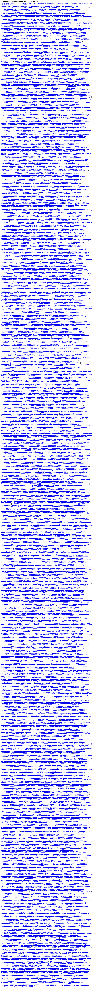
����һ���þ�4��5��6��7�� (42, 501)
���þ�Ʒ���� (41, 276)
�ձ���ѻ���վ (48, 397)
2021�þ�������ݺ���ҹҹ (51, 551)
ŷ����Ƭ (50, 696)
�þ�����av (14, 900)
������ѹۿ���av (19, 324)
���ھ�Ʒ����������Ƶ (78, 292)
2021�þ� (62, 258)
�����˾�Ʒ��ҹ (48, 634)
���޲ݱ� (3, 408)
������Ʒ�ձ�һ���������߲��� (21, 190)
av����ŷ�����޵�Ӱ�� (8, 733)
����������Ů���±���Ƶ (68, 318)
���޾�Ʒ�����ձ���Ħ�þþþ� (10, 68)
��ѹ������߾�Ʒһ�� (8, 772)
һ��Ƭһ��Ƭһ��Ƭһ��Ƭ (7, 624)
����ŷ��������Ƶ (23, 716)
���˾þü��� (53, 212)
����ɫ (73, 534)
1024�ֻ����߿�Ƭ (19, 569)
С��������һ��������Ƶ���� (53, 69)
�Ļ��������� (38, 26)
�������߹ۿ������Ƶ (58, 614)
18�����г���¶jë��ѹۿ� (26, 233)
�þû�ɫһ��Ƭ (74, 316)
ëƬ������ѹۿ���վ (73, 384)
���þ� (67, 292)
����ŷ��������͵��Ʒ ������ (29, 858)
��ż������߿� (6, 42)
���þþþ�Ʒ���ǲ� (6, 453)
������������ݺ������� (11, 618)
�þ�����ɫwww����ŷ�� (68, 413)
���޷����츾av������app (9, 720)
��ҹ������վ (72, 699)
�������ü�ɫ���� (71, 621)
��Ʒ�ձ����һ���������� (68, 907)
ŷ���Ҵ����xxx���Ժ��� (63, 309)
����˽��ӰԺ (87, 805)
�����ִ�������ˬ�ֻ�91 (70, 205)
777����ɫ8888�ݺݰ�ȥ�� (57, 755)
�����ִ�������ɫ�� (54, 335)
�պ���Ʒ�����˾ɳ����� (38, 147)
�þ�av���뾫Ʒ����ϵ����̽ (58, 35)
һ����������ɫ (47, 886)
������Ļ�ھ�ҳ (16, 151)
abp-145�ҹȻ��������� (76, 889)
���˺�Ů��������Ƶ (45, 367)
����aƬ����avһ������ (18, 48)
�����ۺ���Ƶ (6, 238)
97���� (63, 81)
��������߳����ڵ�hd (70, 30)
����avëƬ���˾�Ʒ (20, 7)
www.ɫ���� (4, 96)
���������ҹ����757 (61, 285)
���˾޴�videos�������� (76, 784)
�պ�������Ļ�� (72, 82)
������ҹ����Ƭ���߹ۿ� (80, 62)
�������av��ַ (70, 755)
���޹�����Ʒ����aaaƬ (68, 147)
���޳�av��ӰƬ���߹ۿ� (58, 355)
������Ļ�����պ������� (79, 364)
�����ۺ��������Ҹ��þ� (50, 850)
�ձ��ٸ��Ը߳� (38, 634)
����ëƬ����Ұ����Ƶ (71, 531)
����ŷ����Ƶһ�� (70, 124)
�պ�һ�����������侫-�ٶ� (70, 347)
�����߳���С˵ (5, 572)
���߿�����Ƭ (32, 75)
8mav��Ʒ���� (80, 66)
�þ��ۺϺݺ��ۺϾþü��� (77, 236)
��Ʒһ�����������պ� (81, 453)
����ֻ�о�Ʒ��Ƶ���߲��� (9, 55)
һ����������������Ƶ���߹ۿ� (53, 196)
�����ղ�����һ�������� (66, 959)
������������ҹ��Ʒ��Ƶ (10, 283)
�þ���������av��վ (48, 225)
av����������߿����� (57, 900)
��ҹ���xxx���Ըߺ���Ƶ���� (65, 118)
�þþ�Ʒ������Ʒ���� (68, 782)
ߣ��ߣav (74, 370)
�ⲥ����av (79, 56)
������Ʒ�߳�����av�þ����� (35, 189)
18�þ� (27, 559)
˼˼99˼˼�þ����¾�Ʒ (6, 374)
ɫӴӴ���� (3, 526)
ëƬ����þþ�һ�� (7, 759)
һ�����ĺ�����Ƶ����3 (83, 374)
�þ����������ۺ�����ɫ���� (33, 702)
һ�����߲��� (5, 775)
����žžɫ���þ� (25, 147)
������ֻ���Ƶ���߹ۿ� (47, 48)
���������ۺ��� (80, 126)
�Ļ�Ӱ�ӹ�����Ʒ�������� (42, 930)
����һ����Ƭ (65, 107)
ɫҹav (83, 972)
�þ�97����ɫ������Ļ (26, 461)
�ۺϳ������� (29, 164)
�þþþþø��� (16, 137)
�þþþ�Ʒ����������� (19, 325)
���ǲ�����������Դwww (75, 505)
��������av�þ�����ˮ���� (28, 300)
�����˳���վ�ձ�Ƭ (7, 884)
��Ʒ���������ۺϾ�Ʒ (37, 425)
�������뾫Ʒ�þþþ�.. (51, 140)
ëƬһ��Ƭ (62, 6)
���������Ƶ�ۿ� (73, 656)
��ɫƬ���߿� (41, 371)
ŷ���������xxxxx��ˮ (8, 144)
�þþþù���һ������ (59, 17)
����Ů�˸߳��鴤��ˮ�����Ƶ (9, 442)
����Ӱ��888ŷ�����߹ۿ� (23, 722)
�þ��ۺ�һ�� (69, 590)
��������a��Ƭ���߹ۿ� (27, 283)
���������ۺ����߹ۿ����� (10, 149)
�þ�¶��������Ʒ (6, 332)
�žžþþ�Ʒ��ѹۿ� (51, 233)
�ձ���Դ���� (57, 932)
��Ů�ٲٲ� (79, 923)
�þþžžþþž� (73, 380)
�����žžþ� (31, 439)
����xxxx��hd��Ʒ (55, 666)
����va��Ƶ (51, 173)
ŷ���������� (38, 344)
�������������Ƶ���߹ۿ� (34, 272)
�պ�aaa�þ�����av (37, 762)
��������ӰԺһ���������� (28, 538)
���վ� (63, 7)
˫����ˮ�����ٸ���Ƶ (21, 756)
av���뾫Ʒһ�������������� (47, 114)
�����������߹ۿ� (5, 717)
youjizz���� (18, 91)
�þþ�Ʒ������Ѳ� (85, 196)
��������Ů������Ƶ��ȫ (34, 781)
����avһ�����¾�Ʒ (7, 814)
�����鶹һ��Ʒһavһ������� (80, 455)
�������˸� (5, 636)
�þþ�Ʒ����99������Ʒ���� (51, 7)
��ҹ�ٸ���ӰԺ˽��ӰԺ (85, 663)
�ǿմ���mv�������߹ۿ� (47, 398)
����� (49, 13)
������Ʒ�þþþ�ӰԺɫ (7, 162)
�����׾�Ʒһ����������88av (70, 491)
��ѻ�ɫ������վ (75, 763)
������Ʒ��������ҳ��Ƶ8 (24, 835)
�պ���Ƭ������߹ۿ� (83, 270)
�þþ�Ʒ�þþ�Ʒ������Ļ (42, 710)
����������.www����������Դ (52, 391)
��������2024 (49, 403)
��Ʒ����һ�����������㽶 (10, 516)
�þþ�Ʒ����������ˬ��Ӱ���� (56, 375)
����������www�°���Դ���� (31, 449)
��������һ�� (43, 66)
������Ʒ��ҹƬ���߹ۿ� (9, 85)
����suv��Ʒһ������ (32, 687)
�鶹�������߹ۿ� (64, 216)
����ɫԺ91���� (6, 242)
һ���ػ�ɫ (77, 752)
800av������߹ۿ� (79, 440)
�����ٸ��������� (79, 984)
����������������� (43, 558)
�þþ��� (64, 199)
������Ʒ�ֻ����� (32, 101)
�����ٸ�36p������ (33, 968)
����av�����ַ (52, 745)
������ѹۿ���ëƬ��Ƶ (55, 495)
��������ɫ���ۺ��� (17, 445)
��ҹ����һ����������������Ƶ (45, 969)
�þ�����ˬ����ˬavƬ (53, 160)
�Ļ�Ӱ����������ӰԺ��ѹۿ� (10, 831)
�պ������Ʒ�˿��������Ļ (10, 199)
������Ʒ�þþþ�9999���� (9, 940)
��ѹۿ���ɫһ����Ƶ (58, 799)
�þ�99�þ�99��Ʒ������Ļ (29, 584)
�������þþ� (59, 403)
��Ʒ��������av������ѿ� (18, 286)
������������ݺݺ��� (62, 580)
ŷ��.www (74, 584)
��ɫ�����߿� (48, 16)
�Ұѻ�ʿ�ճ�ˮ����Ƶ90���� (29, 532)
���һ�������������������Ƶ (13, 605)
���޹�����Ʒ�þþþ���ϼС (77, 585)
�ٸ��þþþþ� (26, 360)
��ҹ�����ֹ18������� (67, 676)
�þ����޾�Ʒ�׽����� (72, 144)
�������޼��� (55, 623)
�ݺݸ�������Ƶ (79, 568)
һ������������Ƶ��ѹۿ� (42, 121)
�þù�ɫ (45, 794)
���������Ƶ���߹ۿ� (29, 752)
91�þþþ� (29, 120)
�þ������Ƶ (75, 548)
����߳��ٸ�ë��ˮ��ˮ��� (9, 52)
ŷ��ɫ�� (52, 693)
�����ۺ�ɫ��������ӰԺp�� (10, 89)
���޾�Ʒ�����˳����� (59, 120)
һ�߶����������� (72, 785)
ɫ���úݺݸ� (46, 183)
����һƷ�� (76, 871)
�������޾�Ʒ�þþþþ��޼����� (28, 443)
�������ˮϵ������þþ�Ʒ (52, 830)
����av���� (57, 328)
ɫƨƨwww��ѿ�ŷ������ (70, 450)
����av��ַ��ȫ (70, 322)
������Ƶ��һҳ (54, 41)
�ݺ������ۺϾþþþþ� (80, 686)
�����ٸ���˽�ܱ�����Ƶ (33, 886)
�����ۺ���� (18, 25)
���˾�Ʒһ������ (70, 206)
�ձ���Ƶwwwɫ (65, 166)
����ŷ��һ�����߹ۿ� (22, 157)
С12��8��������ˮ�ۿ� (28, 362)
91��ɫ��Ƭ (54, 99)
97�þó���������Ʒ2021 (56, 621)
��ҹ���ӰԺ (59, 917)
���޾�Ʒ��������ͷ (57, 513)
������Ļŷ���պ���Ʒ (13, 953)
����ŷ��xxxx (26, 278)
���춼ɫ (84, 572)
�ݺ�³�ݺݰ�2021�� (83, 30)
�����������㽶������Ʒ (23, 117)
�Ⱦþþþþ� (29, 452)
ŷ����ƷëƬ (21, 812)
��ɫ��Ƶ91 (61, 682)
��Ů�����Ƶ (40, 233)
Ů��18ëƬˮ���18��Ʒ (64, 88)
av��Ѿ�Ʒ (74, 180)
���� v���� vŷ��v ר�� (67, 910)
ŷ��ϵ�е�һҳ (43, 117)
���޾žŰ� (67, 499)
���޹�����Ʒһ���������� (40, 755)
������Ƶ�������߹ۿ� (83, 717)
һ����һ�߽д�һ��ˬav (7, 228)
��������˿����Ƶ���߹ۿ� (17, 723)
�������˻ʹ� (32, 312)
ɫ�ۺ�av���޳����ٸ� (64, 41)
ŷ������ (82, 33)
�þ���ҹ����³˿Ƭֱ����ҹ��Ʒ (73, 414)
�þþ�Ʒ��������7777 (17, 316)
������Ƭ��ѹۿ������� (39, 716)
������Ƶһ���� (48, 812)
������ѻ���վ (63, 130)
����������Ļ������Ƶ (9, 72)
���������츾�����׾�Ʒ (9, 561)
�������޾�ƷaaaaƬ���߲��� (9, 107)
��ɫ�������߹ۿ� (34, 549)
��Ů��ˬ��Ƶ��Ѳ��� (8, 91)
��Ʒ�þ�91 (88, 273)
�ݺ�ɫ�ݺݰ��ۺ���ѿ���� (27, 442)
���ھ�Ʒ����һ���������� (19, 123)
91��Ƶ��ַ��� (83, 578)
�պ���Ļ (63, 631)
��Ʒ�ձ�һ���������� (83, 496)
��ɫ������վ (5, 197)
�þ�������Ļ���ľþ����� (39, 41)
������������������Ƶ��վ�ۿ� (44, 71)
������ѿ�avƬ (25, 298)
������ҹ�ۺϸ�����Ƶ (62, 358)
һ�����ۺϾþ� (61, 141)
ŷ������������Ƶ (74, 501)
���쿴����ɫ (5, 413)
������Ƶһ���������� (18, 29)
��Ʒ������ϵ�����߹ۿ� (54, 821)
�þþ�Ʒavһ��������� (33, 296)
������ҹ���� (53, 726)
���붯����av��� (52, 881)
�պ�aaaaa (52, 150)
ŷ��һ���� (69, 133)
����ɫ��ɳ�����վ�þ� (55, 927)
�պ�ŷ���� (58, 374)
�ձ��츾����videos (69, 591)
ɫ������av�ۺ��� (26, 95)
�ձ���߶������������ (29, 345)
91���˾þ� (30, 81)
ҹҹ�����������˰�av (33, 404)
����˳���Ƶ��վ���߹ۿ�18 (42, 12)
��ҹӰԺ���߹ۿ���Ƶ (19, 279)
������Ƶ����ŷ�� (68, 55)
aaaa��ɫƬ (22, 559)
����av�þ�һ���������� (21, 415)
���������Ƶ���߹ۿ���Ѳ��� (80, 331)
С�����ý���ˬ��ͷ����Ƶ (31, 192)
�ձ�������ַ (82, 640)
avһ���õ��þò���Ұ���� (18, 120)
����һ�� (15, 114)
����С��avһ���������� (65, 791)
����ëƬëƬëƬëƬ (38, 17)
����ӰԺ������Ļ (29, 163)
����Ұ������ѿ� (56, 238)
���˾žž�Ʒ (11, 299)
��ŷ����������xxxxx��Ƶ (80, 502)
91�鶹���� (59, 771)
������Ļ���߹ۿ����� (57, 218)
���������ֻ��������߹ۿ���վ (67, 939)
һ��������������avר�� (22, 644)
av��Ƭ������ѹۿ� (81, 518)
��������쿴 (20, 687)
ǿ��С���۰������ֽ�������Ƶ (11, 710)
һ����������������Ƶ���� (54, 542)
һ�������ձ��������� (9, 739)
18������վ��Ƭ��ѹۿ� (8, 466)
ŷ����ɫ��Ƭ (41, 292)
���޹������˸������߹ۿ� (83, 117)
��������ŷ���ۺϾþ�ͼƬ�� (62, 10)
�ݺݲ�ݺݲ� (55, 637)
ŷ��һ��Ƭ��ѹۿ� (34, 749)
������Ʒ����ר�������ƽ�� (28, 395)
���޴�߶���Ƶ (14, 499)
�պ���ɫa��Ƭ (83, 526)
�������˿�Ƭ (52, 146)
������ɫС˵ (65, 397)
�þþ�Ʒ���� (4, 703)
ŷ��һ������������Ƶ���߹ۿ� (43, 33)
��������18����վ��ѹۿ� (60, 381)
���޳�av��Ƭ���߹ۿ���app (74, 154)
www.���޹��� (36, 365)
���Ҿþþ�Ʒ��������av (36, 526)
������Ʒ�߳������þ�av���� (69, 469)
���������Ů (79, 120)
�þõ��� (32, 104)
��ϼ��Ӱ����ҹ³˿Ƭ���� (8, 819)
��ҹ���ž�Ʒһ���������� (10, 28)
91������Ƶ (70, 326)
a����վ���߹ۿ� (74, 367)
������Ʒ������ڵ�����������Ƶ (27, 958)
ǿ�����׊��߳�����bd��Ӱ (83, 600)
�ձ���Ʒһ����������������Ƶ (62, 664)
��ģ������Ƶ (84, 985)
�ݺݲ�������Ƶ (43, 966)
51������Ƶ (55, 845)
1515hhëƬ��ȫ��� (5, 638)
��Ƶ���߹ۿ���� (35, 331)
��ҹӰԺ (50, 149)
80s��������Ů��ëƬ (56, 762)
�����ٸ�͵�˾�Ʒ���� (46, 697)
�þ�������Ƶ (40, 877)
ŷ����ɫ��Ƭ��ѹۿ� (63, 29)
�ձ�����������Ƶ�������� (45, 226)
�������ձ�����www (56, 206)
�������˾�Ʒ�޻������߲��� (38, 492)
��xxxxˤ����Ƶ (45, 693)
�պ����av (40, 246)
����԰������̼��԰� (55, 283)
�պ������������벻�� (54, 172)
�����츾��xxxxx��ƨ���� (26, 949)
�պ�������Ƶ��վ (72, 196)
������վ (70, 213)
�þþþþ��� (87, 899)
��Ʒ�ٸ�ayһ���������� (78, 373)
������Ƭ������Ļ (7, 465)
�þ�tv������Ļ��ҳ (82, 383)
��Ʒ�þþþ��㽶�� (53, 115)
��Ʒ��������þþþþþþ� (69, 673)
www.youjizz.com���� (19, 99)
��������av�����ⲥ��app (47, 162)
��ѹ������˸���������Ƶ (10, 933)
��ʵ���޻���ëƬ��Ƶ (60, 556)
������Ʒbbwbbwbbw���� (14, 880)
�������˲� (34, 978)
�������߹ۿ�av (84, 164)
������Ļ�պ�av (10, 502)
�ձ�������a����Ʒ (39, 745)
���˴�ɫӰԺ (33, 377)
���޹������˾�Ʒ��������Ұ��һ (31, 137)
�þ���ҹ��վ (23, 640)
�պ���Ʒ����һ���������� (69, 105)
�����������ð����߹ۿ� (19, 131)
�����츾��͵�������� (39, 491)
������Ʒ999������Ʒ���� (10, 20)
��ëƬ (20, 56)
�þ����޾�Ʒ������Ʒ (68, 512)
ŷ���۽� (58, 28)
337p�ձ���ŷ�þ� (32, 144)
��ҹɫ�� (39, 141)
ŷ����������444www (71, 32)
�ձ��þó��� (47, 903)
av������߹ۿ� (38, 185)
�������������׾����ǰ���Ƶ (11, 39)
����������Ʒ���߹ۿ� (44, 269)
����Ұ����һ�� (6, 674)
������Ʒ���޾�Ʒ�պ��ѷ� (16, 285)
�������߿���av (6, 312)
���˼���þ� (24, 136)
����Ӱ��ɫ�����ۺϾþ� (24, 946)
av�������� (83, 881)
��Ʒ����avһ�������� (78, 341)
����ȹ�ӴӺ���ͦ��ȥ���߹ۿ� (83, 439)
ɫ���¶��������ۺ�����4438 (76, 36)
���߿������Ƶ (33, 398)
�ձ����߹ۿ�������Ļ (62, 296)
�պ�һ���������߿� (48, 154)
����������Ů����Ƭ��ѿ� (10, 448)
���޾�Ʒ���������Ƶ (8, 545)
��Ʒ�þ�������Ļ (7, 35)
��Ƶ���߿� (85, 493)
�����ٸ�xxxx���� (66, 85)
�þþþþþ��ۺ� (44, 22)
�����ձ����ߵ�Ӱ (54, 81)
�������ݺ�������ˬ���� (61, 687)
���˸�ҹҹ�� (68, 61)
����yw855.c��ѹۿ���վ (33, 848)
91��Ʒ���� (64, 160)
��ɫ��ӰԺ (44, 848)
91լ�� (54, 423)
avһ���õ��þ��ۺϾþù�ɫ (71, 618)
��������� (5, 316)
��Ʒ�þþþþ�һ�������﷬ (75, 212)
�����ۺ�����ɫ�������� (74, 411)
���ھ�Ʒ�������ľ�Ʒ (79, 54)
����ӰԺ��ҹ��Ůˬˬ (48, 559)
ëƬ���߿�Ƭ (72, 84)
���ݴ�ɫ (30, 808)
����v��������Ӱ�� (31, 85)
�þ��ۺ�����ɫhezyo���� (22, 281)
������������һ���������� (45, 95)
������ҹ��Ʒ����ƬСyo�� (50, 6)
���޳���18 (59, 651)
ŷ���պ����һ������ (78, 260)
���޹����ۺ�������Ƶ (72, 251)
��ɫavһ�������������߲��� (40, 68)
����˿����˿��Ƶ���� (9, 832)
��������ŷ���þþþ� (28, 508)
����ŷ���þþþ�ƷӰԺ (7, 692)
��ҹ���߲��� (34, 54)
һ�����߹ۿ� (85, 818)
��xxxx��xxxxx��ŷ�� (70, 291)
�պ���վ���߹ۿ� (32, 857)
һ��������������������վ (48, 503)
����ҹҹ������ (43, 98)
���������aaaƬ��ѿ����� (10, 95)
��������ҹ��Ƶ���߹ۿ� (73, 493)
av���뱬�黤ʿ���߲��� (44, 30)
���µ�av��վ (65, 373)
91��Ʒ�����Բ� (44, 19)
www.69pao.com (65, 807)
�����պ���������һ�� (10, 75)
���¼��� (67, 569)
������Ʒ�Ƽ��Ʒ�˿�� (64, 597)
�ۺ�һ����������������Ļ (25, 390)
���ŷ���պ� (37, 69)
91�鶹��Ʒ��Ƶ (64, 417)
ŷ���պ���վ (70, 492)
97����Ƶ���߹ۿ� (19, 496)
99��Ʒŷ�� (4, 838)
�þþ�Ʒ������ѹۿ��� (21, 331)
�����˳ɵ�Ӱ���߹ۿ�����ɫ (42, 906)
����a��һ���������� (21, 358)
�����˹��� (5, 186)
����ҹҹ (72, 499)
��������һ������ (29, 276)
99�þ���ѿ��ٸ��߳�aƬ (44, 730)
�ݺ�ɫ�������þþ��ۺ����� (10, 362)
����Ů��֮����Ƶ (38, 303)
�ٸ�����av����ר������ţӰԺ (32, 690)
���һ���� (37, 842)
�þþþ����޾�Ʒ (32, 874)
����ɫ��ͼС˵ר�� (54, 286)
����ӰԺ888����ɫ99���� (17, 159)
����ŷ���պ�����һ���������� (28, 319)
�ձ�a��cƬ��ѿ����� (43, 99)
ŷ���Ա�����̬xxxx (6, 324)
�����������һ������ (10, 410)
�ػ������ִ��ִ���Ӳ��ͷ (73, 69)
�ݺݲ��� (86, 269)
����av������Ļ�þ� (84, 92)
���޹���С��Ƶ (64, 185)
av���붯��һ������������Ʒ (74, 893)
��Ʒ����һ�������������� (44, 128)
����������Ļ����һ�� (60, 561)
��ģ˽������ (27, 969)
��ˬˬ (58, 782)
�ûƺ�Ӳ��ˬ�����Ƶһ (82, 167)
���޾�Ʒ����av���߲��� (25, 259)
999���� (36, 22)
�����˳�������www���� (35, 732)
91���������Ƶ (77, 114)
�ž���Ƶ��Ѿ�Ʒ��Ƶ (43, 61)
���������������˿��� (10, 127)
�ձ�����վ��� (82, 936)
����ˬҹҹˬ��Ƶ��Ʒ (80, 150)
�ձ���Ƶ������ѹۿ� (67, 54)
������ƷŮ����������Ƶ (18, 352)
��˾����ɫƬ (55, 59)
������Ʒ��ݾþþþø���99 (9, 263)
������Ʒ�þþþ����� (48, 156)
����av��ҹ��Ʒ (45, 896)
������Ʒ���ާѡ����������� (12, 51)
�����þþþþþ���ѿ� (51, 378)
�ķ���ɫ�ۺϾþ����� (35, 475)
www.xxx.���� (36, 210)
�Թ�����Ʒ (44, 958)
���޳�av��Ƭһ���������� (82, 134)
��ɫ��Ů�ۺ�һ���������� (10, 13)
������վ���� (41, 13)
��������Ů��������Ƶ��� (36, 913)
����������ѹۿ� (46, 338)
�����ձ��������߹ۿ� (9, 522)
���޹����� (5, 352)
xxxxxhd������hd (38, 808)
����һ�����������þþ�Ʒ (10, 292)
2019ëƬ (50, 10)
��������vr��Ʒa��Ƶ (22, 864)
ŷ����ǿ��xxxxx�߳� (15, 857)
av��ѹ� (23, 408)
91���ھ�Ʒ (17, 61)
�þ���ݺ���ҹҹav (60, 559)
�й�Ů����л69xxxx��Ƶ (79, 45)
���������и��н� (52, 314)
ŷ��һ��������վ (7, 483)
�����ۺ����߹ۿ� (39, 623)
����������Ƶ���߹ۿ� (61, 544)
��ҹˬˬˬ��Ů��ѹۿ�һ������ (61, 387)
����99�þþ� (16, 525)
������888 (4, 913)
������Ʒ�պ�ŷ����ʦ (50, 216)
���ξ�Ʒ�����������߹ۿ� (20, 591)
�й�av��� (42, 496)
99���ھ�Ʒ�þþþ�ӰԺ (48, 55)
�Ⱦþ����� (56, 512)
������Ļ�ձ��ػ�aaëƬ (70, 232)
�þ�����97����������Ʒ (69, 704)
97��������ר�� (61, 824)
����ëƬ (64, 123)
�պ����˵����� (14, 595)
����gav (37, 44)
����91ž (69, 405)
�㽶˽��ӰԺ (57, 85)
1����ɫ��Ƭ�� (59, 61)
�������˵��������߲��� (10, 808)
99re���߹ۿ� (38, 159)
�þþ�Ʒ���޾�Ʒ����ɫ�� (26, 44)
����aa (14, 15)
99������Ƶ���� (75, 689)
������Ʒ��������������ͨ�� (64, 42)
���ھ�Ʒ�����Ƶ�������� (10, 315)
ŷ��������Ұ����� (8, 375)
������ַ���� (24, 799)
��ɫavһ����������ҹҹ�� (33, 216)
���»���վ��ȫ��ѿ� (8, 817)
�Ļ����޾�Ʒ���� (26, 334)
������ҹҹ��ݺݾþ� (57, 896)
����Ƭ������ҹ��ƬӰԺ (81, 840)
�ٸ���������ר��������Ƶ (8, 153)
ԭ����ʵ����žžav (72, 239)
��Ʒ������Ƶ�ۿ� (53, 117)
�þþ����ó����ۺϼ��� (73, 650)
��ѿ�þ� (54, 187)
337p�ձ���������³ (24, 664)
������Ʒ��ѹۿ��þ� (8, 157)
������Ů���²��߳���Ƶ (73, 272)
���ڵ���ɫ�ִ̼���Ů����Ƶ (9, 6)
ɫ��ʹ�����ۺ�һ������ (67, 383)
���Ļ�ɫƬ (5, 887)
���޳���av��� (30, 42)
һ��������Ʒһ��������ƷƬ (33, 643)
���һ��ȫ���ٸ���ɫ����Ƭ (10, 26)
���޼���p (65, 712)
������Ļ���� (6, 114)
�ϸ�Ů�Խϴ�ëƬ (58, 926)
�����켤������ (66, 555)
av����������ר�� (7, 12)
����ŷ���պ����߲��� (56, 176)
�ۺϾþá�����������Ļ (8, 811)
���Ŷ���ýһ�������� (76, 421)
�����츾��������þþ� (70, 651)
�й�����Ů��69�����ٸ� (67, 108)
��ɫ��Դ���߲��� (12, 205)
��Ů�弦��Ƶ (65, 230)
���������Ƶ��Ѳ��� (54, 223)
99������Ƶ (23, 378)
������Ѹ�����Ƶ (71, 94)
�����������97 (35, 154)
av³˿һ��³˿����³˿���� (70, 223)
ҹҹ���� (52, 358)
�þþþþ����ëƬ (5, 159)
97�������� (77, 112)
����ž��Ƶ (46, 638)
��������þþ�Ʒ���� (8, 916)
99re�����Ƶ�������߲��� (9, 440)
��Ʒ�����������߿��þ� (58, 472)
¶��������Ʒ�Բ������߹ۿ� (53, 124)
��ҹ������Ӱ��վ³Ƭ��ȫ (77, 59)
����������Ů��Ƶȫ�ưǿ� (29, 364)
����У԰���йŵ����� (81, 631)
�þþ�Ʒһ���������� (32, 602)
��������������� (54, 112)
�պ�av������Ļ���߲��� (67, 404)
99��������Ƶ (72, 381)
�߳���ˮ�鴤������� (73, 515)
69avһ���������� (44, 79)
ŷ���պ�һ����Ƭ (28, 889)
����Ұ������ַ (51, 23)
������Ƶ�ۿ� (11, 9)
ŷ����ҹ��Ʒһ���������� (22, 35)
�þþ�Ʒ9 (57, 173)
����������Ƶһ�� (21, 154)
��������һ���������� (20, 238)
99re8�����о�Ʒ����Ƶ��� (66, 969)
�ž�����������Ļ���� (58, 357)
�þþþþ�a (53, 79)
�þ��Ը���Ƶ (85, 417)
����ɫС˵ (75, 248)
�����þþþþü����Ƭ (7, 339)
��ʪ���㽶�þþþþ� (37, 120)
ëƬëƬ (46, 246)
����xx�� (62, 276)
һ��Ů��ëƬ (20, 771)
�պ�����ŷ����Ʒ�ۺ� (70, 756)
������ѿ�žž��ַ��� (72, 516)
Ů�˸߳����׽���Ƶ (41, 671)
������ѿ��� (74, 947)
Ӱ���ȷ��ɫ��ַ (82, 46)
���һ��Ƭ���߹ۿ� (6, 118)
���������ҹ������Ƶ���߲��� (12, 643)
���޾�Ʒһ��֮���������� (44, 835)
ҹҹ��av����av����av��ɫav (39, 912)
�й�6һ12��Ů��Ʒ (37, 256)
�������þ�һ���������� (10, 23)
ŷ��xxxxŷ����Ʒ (25, 453)
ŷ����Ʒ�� (82, 32)
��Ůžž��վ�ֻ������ (13, 84)
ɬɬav (79, 891)
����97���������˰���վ (28, 72)
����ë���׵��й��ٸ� (53, 522)
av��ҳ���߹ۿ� (11, 79)
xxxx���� (28, 374)
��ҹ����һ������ (7, 835)
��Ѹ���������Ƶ (32, 96)
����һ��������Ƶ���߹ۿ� (10, 233)
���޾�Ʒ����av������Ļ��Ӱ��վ (64, 138)
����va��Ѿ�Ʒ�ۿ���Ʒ (20, 45)
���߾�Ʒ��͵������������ (48, 45)
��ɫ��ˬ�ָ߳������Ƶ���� (9, 291)
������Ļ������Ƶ (24, 183)
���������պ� (49, 536)
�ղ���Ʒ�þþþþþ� (45, 614)
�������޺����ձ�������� (74, 463)
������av (29, 179)
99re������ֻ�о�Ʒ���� (8, 493)
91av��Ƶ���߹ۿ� (56, 199)
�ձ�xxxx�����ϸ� (36, 469)
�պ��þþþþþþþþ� (5, 276)
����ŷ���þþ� (72, 425)
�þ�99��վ (61, 74)
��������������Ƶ (71, 293)
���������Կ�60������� (81, 22)
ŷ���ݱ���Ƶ (12, 354)
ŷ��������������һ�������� (27, 628)
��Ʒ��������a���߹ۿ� (21, 104)
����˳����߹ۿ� (24, 245)
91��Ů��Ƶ (78, 634)
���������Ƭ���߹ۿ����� (27, 582)
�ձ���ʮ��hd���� (34, 302)
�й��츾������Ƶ (21, 394)
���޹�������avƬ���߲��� (28, 242)
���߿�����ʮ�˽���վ (82, 664)
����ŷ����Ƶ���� (82, 121)
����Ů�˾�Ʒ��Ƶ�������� (28, 580)
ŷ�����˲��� (5, 48)
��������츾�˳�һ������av (50, 950)
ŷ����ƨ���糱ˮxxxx (6, 169)
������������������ (10, 321)
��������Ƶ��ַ (50, 407)
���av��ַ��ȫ (37, 545)
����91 (37, 82)
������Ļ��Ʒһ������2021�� (55, 516)
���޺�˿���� (81, 255)
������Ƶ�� (68, 238)
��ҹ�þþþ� (56, 367)
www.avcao (55, 75)
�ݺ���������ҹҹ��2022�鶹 (41, 608)
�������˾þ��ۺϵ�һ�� (42, 565)
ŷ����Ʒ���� (50, 28)
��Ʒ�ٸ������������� (9, 726)
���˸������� (51, 751)
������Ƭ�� (24, 54)
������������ (53, 48)
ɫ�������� (61, 329)
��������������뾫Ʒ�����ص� (39, 700)
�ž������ (65, 716)
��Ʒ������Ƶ (52, 242)
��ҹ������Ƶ (73, 281)
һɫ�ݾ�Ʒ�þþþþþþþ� (76, 702)
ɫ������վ (81, 799)
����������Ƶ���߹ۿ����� (33, 890)
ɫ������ (22, 871)
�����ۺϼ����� (5, 295)
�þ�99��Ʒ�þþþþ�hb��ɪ (7, 630)
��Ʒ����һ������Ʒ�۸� (78, 654)
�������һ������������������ (14, 102)
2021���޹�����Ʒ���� (48, 528)
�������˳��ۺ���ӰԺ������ (49, 364)
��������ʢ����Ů (44, 664)
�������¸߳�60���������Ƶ (57, 259)
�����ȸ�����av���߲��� (10, 920)
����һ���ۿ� (17, 347)
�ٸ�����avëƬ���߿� (56, 569)
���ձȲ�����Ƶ (62, 212)
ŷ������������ (83, 789)
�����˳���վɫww (64, 881)
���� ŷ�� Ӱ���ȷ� (23, 978)
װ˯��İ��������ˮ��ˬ (53, 190)
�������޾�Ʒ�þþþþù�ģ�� (76, 222)
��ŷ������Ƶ (61, 154)
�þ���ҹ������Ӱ (20, 296)
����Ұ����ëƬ (24, 86)
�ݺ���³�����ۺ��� (76, 296)
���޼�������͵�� (25, 499)
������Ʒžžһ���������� (20, 638)
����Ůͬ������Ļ (6, 677)
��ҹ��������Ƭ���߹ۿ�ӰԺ (24, 515)
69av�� (15, 556)
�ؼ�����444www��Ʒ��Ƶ (73, 187)
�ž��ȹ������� (55, 716)
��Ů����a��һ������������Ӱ (49, 230)
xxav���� (70, 25)
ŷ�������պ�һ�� (28, 186)
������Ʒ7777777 (73, 472)
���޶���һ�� (43, 166)
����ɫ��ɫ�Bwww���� (8, 303)
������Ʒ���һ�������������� (13, 939)
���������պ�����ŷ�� (16, 581)
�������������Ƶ (21, 138)
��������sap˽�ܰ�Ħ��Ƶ (70, 821)
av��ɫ (37, 176)
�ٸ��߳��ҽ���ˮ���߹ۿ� (8, 128)
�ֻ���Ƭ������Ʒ (20, 172)
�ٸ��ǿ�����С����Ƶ (8, 909)
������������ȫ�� (83, 468)
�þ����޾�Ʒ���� (43, 72)
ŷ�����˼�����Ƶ (6, 143)
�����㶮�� (5, 445)
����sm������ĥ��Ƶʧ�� (31, 860)
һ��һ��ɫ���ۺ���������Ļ (16, 850)
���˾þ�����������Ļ (74, 459)
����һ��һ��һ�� (7, 30)
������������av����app (22, 680)
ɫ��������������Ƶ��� (66, 167)
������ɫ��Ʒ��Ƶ (41, 442)
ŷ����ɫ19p (60, 488)
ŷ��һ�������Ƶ (65, 471)
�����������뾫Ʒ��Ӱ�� (24, 769)
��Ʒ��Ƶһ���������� (48, 975)
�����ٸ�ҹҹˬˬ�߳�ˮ (55, 9)
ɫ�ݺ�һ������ (46, 110)
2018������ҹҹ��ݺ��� (72, 19)
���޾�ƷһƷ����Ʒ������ (71, 428)
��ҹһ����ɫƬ (69, 128)
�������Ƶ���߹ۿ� (8, 867)
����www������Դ (42, 807)
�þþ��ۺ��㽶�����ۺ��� (79, 288)
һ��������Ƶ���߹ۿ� (80, 89)
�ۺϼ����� (5, 827)
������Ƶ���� (18, 150)
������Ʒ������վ (30, 351)
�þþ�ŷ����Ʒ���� (52, 636)
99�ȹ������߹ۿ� (22, 748)
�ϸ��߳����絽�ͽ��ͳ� (31, 166)
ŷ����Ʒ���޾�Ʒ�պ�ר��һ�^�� (62, 256)
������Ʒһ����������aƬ (73, 423)
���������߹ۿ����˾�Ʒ (73, 146)
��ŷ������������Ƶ (81, 209)
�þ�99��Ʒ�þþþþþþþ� (30, 516)
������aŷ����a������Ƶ (72, 303)
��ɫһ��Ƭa (69, 89)
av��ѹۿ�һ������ (7, 268)
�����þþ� (88, 222)
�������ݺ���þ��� (49, 329)
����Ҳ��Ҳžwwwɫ (76, 88)
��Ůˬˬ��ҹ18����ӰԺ (60, 86)
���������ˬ (48, 479)
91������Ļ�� (54, 308)
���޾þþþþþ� (68, 180)
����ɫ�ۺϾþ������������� (72, 268)
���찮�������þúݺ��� (55, 32)
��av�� (60, 802)
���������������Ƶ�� (40, 278)
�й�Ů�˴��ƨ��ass (16, 789)
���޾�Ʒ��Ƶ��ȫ (50, 291)
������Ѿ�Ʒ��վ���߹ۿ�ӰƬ (45, 668)
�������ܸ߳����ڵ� (16, 682)
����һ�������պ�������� (67, 101)
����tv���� (52, 552)
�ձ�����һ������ (73, 418)
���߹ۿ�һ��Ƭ (78, 521)
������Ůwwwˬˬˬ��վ (67, 131)
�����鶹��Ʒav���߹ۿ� (23, 308)
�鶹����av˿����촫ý (65, 371)
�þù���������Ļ (27, 12)
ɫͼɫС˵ (46, 715)
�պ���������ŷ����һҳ (34, 124)
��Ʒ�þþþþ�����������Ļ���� (64, 269)
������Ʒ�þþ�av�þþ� (72, 985)
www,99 (38, 591)
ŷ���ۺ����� (42, 927)
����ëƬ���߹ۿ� (60, 362)
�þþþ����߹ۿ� (47, 256)
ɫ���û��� (20, 781)
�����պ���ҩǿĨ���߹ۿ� (55, 390)
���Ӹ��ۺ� (35, 243)
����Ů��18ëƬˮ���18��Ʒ (9, 554)
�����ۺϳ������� (61, 400)
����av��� (5, 615)
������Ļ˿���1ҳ (58, 179)
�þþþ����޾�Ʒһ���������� (39, 245)
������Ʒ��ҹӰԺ (24, 36)
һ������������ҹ (7, 657)
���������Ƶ (77, 175)
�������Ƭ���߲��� (18, 782)
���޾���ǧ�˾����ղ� (35, 495)
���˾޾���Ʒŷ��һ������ (38, 160)
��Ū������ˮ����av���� (10, 164)
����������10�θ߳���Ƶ (58, 703)
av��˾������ (23, 739)
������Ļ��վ (41, 23)
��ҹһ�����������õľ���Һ (71, 646)
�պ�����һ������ (48, 44)
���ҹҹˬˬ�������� (27, 943)
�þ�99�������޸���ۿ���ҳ (39, 771)
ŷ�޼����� (87, 326)
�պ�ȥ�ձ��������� (42, 682)
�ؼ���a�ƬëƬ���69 (6, 193)
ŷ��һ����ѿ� (5, 679)
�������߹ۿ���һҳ (53, 704)
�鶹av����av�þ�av (73, 243)
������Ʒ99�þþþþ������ (54, 439)
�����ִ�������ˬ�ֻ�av (63, 316)
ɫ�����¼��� (31, 578)
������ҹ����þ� (16, 186)
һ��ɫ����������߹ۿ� (50, 445)
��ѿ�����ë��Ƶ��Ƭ (26, 105)
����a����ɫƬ (18, 167)
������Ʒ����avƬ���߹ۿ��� (10, 542)
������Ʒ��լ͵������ (70, 46)
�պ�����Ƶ (65, 876)
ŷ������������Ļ (77, 225)
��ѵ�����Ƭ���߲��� (45, 345)
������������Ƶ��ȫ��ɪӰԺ (10, 16)
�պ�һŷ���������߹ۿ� (8, 667)
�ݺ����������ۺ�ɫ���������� (11, 140)
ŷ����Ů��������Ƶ (48, 39)
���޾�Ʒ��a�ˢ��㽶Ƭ (26, 69)
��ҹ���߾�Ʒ (41, 375)
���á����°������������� (11, 10)
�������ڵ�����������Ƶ (44, 273)
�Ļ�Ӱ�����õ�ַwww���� (49, 607)
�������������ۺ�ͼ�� (51, 107)
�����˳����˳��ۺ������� (37, 955)
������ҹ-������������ (62, 149)
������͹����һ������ (80, 863)
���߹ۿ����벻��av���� (82, 39)
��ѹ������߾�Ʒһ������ (81, 855)
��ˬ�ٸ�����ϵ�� (17, 365)
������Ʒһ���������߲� (58, 541)
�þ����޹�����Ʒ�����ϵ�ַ (74, 812)
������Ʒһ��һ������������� (25, 115)
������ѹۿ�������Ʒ (40, 255)
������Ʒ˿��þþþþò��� (78, 266)
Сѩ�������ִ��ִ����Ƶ (30, 92)
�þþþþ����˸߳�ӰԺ (41, 180)
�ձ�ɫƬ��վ (70, 752)
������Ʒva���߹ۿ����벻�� (30, 431)
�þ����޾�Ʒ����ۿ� (51, 272)
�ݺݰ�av (67, 702)
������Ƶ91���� (43, 10)
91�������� (12, 49)
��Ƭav (35, 79)
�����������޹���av (45, 309)
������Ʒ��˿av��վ (70, 670)
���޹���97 (14, 341)
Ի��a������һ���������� (11, 830)
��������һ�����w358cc (45, 232)
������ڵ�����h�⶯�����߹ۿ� (9, 602)
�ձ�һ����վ (23, 75)
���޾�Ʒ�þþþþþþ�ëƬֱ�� (72, 33)
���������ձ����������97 (49, 410)
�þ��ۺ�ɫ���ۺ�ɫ (47, 598)
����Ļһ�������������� (69, 726)
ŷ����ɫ (23, 607)
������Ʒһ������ (74, 235)
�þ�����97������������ (11, 536)
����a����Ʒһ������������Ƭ (38, 380)
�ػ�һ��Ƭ (28, 468)
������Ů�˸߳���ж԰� (23, 549)
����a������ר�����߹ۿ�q (38, 146)
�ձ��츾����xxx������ (68, 20)
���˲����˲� (53, 315)
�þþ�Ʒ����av (37, 604)
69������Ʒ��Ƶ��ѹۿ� (8, 776)
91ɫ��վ (29, 102)
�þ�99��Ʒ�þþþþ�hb (57, 30)
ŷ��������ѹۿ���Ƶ (80, 436)
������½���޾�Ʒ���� (30, 32)
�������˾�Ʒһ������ (49, 458)
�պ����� (75, 10)
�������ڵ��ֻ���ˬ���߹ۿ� (45, 118)
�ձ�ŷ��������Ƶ (30, 141)
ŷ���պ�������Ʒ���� (9, 300)
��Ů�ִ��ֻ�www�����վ (41, 46)
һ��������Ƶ (60, 128)
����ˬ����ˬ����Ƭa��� (9, 94)
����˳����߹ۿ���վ (62, 539)
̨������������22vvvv (71, 771)
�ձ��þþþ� (18, 420)
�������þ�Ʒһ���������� (11, 752)
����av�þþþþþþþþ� (34, 523)
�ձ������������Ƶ (35, 352)
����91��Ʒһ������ (61, 151)
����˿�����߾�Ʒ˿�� (42, 84)
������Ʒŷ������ (29, 385)
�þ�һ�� (46, 9)
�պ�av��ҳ (82, 694)
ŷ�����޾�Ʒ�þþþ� (85, 891)
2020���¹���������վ (8, 594)
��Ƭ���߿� (44, 933)
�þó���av (41, 582)
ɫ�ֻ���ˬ (84, 235)
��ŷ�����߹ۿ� (35, 218)
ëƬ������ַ (88, 446)
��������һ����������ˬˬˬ (11, 486)
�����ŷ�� (22, 112)
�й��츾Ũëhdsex (26, 476)
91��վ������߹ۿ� (15, 585)
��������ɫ (69, 407)
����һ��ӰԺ (39, 455)
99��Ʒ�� (84, 282)
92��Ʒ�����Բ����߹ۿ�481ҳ (63, 248)
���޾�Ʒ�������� (63, 700)
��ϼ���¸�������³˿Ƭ (67, 679)
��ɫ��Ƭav (56, 342)
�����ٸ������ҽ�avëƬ (8, 549)
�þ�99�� (74, 458)
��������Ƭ (85, 78)
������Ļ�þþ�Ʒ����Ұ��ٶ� (10, 851)
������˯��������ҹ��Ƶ (65, 156)
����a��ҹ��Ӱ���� (35, 200)
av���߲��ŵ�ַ (27, 587)
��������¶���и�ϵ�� (33, 518)
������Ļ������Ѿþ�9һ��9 (43, 424)
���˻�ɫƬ (31, 804)
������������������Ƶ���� (27, 947)
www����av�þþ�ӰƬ (46, 512)
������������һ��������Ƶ (11, 936)
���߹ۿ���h (84, 848)
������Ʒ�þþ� (28, 76)
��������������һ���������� (13, 367)
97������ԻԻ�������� (33, 55)
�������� (29, 78)
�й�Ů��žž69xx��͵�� (7, 318)
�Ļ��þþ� (86, 114)
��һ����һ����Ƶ (78, 7)
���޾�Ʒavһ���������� (77, 461)
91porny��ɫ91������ (32, 305)
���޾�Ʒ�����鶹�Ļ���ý (62, 305)
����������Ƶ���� (63, 275)
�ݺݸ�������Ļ (55, 65)
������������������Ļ (23, 156)
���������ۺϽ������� (5, 190)
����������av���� (68, 435)
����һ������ (25, 28)
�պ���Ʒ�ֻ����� (44, 922)
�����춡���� (19, 272)
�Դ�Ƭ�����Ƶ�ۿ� (23, 381)
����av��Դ (81, 766)
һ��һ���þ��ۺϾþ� (56, 157)
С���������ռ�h (33, 338)
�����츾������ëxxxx (37, 531)
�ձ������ (85, 602)
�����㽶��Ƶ (14, 774)
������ (74, 74)
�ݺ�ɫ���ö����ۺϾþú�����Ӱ (44, 590)
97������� (71, 631)
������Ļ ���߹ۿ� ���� (32, 293)
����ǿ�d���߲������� (71, 96)
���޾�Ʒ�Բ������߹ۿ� (8, 32)
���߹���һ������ (36, 381)
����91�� (37, 515)
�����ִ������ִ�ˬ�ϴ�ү (75, 240)
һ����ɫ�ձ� (70, 150)
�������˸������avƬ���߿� (10, 22)
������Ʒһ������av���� (78, 437)
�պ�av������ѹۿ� (32, 673)
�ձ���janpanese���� (38, 676)
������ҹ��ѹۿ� (66, 65)
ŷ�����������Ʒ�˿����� (27, 929)
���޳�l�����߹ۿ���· (19, 430)
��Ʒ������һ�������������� (67, 312)
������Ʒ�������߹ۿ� (36, 544)
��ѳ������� (27, 604)
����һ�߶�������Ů (57, 19)
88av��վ (22, 164)
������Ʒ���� (23, 218)
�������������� (30, 719)
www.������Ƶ (18, 360)
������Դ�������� (81, 38)
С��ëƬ (34, 232)
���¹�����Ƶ (12, 400)
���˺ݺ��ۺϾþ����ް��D (8, 248)
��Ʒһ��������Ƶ (31, 316)
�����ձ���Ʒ (43, 213)
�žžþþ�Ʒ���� (51, 236)
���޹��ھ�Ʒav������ (62, 947)
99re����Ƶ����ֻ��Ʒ (7, 202)
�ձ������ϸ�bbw (6, 358)
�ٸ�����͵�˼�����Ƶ (62, 554)
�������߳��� (48, 159)
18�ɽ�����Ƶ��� (79, 273)
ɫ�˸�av (76, 851)
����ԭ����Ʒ (5, 785)
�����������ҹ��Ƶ (27, 84)
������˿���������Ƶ (78, 388)
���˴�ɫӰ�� (70, 466)
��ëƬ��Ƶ (17, 981)
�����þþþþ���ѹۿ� (44, 581)
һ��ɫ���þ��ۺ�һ (71, 799)
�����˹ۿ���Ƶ (52, 62)
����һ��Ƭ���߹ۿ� (59, 909)
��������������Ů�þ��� (63, 674)
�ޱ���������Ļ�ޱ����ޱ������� (71, 182)
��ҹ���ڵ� (57, 16)
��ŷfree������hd (6, 792)
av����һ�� (16, 943)
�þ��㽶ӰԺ (19, 707)
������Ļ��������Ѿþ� (79, 538)
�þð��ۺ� (83, 418)
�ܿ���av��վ (16, 187)
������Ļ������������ (10, 134)
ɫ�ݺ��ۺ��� (40, 502)
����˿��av (77, 555)
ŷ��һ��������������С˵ (54, 94)
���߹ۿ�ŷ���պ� (64, 449)
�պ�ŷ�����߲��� (48, 644)
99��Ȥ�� (21, 107)
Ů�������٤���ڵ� (59, 571)
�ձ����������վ (7, 99)
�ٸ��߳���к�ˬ (63, 952)
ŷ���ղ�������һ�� (33, 802)
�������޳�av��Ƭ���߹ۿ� (26, 49)
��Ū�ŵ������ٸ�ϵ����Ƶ (9, 368)
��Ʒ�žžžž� (56, 697)
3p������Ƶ (59, 64)
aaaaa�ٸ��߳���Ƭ (46, 463)
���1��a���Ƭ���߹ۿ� (34, 196)
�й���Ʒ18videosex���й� (77, 210)
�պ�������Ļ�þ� (47, 801)
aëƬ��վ (63, 33)
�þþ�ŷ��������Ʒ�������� (43, 486)
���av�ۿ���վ (64, 59)
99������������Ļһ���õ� (36, 506)
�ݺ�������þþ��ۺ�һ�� (35, 715)
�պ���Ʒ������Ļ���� (9, 436)
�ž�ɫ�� (58, 79)
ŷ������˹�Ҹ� (87, 719)
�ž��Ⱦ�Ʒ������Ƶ (77, 774)
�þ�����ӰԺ (31, 159)
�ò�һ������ (32, 30)
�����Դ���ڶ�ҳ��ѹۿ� (9, 370)
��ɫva (56, 469)
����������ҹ (19, 468)
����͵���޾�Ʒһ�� (52, 318)
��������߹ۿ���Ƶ (7, 786)
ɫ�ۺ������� (64, 342)
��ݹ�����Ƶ (71, 580)
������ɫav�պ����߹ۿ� (82, 151)
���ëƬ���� (30, 617)
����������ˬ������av (60, 84)
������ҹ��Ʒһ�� (65, 798)
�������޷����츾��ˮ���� (10, 559)
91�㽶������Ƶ (31, 99)
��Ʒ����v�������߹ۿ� (25, 556)
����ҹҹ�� (78, 41)
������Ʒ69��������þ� (34, 959)
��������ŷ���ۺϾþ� (8, 319)
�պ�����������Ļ (55, 401)
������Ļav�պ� (65, 78)
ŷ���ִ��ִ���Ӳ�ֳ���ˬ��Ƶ (64, 436)
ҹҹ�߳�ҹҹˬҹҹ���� (65, 117)
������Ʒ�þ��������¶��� (20, 679)
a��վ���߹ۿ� (79, 591)
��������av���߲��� (20, 361)
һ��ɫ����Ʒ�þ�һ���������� (29, 110)
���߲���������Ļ (18, 185)
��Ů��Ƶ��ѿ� (86, 153)
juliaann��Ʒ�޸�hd (5, 841)
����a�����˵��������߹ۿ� (46, 943)
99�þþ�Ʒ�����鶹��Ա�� (38, 318)
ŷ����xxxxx (77, 245)
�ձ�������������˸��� (36, 172)
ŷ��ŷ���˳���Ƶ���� (67, 920)
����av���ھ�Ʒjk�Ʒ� (14, 539)
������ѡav (42, 240)
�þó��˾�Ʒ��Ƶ (67, 377)
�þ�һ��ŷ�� (62, 187)
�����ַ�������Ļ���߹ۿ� (56, 169)
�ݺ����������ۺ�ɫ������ (41, 819)
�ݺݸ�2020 (45, 887)
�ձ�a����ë (19, 817)
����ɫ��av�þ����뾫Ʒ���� (72, 854)
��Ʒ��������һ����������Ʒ (40, 637)
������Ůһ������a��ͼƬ (9, 218)
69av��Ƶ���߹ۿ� (48, 170)
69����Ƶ (78, 676)
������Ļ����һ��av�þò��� (10, 600)
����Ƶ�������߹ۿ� (8, 420)
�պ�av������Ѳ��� (65, 209)
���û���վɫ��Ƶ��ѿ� (8, 628)
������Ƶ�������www (55, 615)
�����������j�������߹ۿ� (43, 646)
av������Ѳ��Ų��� (81, 336)
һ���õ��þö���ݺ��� (51, 252)
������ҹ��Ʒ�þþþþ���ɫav (42, 56)
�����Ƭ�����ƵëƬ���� (36, 963)
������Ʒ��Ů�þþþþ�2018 (8, 189)
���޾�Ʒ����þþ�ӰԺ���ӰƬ (9, 608)
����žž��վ (81, 535)
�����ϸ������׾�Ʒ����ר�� (23, 143)
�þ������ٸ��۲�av (72, 58)
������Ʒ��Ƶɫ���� (25, 693)
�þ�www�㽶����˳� (59, 822)
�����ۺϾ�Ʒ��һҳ (36, 58)
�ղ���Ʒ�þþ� (50, 86)
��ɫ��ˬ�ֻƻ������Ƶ (24, 522)
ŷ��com (34, 647)
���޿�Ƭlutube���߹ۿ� (49, 917)
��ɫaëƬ (86, 240)
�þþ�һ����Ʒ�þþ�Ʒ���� (39, 15)
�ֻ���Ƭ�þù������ (43, 306)
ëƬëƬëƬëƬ (26, 388)
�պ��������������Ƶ (9, 78)
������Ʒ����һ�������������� (25, 529)
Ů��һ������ (25, 58)
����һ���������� (33, 534)
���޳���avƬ (16, 169)
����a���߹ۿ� (12, 17)
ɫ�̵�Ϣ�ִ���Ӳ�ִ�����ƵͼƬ (31, 478)
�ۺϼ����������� (8, 658)
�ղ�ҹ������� (81, 42)
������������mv (37, 453)
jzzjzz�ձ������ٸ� (53, 78)
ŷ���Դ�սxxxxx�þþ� (53, 471)
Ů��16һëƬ (26, 824)
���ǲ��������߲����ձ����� (70, 153)
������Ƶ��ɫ (14, 133)
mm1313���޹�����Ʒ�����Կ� (37, 236)
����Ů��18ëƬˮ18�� (77, 314)
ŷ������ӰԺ (5, 666)
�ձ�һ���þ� (43, 64)
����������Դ (40, 38)
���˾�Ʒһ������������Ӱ (45, 791)
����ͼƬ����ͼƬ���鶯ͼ (60, 733)
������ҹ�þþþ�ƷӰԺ (63, 741)
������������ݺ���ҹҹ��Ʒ (43, 571)
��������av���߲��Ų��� (63, 707)
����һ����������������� (80, 130)
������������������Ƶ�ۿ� (11, 215)
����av (3, 84)
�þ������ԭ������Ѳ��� (10, 36)
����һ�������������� (56, 38)
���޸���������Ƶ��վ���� (19, 703)
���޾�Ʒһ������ (15, 265)
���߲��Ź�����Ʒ (73, 164)
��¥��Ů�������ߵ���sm (40, 222)
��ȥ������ (80, 636)
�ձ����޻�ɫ (22, 26)
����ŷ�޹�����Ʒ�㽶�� (82, 407)
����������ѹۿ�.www (39, 466)
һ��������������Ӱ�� (55, 443)
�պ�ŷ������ (40, 49)
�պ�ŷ (54, 260)
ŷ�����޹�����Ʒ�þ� (73, 362)
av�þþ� (52, 72)
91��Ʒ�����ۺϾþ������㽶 (78, 185)
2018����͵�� (78, 213)
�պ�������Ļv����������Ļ (42, 505)
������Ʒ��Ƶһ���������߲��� (71, 735)
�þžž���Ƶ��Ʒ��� (57, 463)
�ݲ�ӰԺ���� (39, 936)
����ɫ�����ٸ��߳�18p (64, 91)
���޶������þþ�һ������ (44, 370)
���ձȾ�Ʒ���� (79, 590)
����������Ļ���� (29, 926)
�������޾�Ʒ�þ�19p (52, 49)
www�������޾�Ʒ (22, 686)
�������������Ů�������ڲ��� (71, 315)
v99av (52, 468)
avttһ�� (52, 61)
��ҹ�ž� (39, 420)
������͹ (24, 623)
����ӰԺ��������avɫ (23, 121)
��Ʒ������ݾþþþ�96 (76, 332)
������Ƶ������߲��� (71, 197)
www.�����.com (5, 391)
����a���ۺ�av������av (42, 452)
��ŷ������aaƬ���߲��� (40, 326)
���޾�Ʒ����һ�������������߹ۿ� (67, 912)
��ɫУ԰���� (87, 700)
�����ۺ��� (23, 845)
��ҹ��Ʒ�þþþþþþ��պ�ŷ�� (11, 59)
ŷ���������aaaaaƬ (34, 713)
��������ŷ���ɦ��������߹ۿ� (12, 401)
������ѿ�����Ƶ (7, 403)
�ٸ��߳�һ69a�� (53, 326)
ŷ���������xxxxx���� (24, 930)
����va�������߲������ (63, 273)
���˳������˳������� (24, 79)
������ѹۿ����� (42, 605)
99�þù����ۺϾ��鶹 (7, 377)
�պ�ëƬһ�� (86, 945)
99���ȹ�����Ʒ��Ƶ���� (28, 114)
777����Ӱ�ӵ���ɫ (55, 641)
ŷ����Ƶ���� (33, 45)
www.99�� (54, 620)
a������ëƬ (69, 828)
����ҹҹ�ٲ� (14, 197)
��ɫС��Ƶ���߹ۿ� (64, 49)
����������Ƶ (40, 112)
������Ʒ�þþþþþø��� (40, 62)
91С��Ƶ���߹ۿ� (16, 512)
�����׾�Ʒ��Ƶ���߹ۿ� (27, 807)
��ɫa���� (54, 88)
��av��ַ (85, 246)
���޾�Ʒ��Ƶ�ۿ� (45, 258)
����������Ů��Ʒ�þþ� (15, 216)
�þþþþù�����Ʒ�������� (51, 435)
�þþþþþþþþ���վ (50, 144)
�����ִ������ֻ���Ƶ (8, 182)
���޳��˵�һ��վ (81, 551)
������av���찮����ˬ (49, 446)
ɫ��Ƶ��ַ (53, 91)
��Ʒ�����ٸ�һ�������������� (25, 98)
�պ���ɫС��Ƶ (57, 370)
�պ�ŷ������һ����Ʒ (30, 986)
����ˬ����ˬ (86, 866)
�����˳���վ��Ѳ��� (73, 141)
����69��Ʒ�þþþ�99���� (78, 503)
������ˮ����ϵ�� (26, 195)
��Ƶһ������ (25, 173)
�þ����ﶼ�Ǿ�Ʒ (58, 431)
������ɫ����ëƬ (6, 45)
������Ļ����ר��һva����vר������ (38, 387)
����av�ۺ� (15, 424)
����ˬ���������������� (11, 92)
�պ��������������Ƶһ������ (34, 751)
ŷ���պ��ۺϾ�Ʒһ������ (32, 801)
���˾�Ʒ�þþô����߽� (20, 506)
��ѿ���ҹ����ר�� (24, 683)
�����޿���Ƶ (15, 136)
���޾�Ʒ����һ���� (7, 706)
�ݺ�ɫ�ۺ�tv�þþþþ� (20, 838)
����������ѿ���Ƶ (40, 193)
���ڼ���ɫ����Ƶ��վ (54, 102)
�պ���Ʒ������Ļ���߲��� (77, 819)
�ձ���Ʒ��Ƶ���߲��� (77, 592)
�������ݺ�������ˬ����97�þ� (43, 423)
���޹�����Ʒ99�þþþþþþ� (31, 19)
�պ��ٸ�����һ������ (22, 528)
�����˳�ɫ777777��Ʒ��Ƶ (83, 906)
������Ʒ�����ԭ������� (38, 541)
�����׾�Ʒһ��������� (21, 483)
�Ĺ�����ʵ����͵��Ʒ (64, 62)
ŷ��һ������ (53, 575)
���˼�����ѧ (81, 435)
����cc (56, 413)
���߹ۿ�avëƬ (4, 595)
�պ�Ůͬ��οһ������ (7, 673)
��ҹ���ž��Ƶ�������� (29, 482)
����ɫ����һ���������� (10, 225)
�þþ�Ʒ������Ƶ (18, 397)
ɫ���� (72, 151)
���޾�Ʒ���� (18, 85)
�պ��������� (13, 253)
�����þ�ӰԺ (53, 725)
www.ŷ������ (60, 39)
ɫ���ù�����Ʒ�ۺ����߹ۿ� (38, 418)
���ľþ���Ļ (60, 291)
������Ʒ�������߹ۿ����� (69, 229)
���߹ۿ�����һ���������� (66, 975)
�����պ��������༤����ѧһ (29, 288)
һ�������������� (22, 631)
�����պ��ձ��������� (56, 567)
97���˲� (60, 99)
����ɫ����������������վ (33, 403)
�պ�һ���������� (46, 511)
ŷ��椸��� (11, 172)
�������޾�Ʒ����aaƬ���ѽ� (10, 809)
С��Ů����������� (27, 13)
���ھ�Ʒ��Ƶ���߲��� (63, 236)
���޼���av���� (32, 367)
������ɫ (61, 272)
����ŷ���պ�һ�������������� (42, 811)
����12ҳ (77, 328)
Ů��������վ (25, 199)
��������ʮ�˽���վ (78, 202)
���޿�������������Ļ (68, 92)
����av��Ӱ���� (45, 489)
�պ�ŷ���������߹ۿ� (45, 75)
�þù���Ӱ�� (16, 607)
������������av (7, 7)
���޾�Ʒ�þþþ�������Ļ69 (56, 499)
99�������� (23, 562)
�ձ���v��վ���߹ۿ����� (36, 314)
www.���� (35, 834)
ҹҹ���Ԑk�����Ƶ (6, 15)
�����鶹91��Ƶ (48, 831)
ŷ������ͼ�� (48, 253)
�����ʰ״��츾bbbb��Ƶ (64, 620)
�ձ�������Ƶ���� (63, 225)
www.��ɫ (43, 692)
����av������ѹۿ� (61, 228)
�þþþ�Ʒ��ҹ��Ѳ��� (52, 371)
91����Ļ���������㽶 (16, 633)
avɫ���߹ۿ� (60, 866)
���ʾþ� (89, 748)
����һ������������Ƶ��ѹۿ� (12, 388)
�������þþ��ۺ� (68, 851)
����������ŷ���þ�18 (9, 208)
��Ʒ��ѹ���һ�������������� (56, 936)
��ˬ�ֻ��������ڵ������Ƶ (54, 203)
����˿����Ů (35, 238)
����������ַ (35, 498)
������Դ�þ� (79, 466)
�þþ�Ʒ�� (77, 81)
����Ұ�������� (7, 407)
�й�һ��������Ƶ (78, 648)
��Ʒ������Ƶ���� (30, 401)
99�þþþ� (35, 410)
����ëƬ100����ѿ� (51, 58)
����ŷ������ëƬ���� (71, 578)
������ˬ (4, 253)
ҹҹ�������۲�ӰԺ (72, 199)
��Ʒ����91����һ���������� (12, 19)
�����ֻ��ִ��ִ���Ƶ (55, 46)
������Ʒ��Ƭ (78, 25)
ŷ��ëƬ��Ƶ (78, 462)
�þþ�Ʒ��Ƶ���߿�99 (40, 169)
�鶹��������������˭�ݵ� (30, 815)
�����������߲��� (42, 136)
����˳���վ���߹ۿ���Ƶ (37, 249)
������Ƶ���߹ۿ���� (54, 408)
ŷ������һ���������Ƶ (20, 160)
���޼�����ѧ (56, 646)
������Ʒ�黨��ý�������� (70, 308)
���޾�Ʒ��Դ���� (55, 123)
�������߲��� (20, 822)
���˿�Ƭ (23, 230)
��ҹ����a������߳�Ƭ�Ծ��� (69, 299)
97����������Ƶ (43, 74)
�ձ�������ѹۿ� (6, 104)
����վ (62, 251)
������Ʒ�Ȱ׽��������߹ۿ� (44, 871)
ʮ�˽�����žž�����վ (58, 133)
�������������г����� (27, 535)
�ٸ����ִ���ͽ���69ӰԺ (78, 595)
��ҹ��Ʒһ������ (7, 617)
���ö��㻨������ (65, 45)
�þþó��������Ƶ (14, 58)
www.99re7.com (77, 720)
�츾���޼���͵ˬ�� (37, 417)
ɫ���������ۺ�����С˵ (70, 729)
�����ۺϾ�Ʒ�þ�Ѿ (73, 123)
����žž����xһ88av (56, 96)
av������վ (45, 574)
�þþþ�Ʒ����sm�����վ (39, 499)
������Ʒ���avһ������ (37, 881)
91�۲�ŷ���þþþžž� (41, 390)
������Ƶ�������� (30, 383)
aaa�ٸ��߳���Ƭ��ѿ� (62, 768)
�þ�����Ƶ (61, 588)
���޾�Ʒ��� (47, 120)
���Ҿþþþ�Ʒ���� (62, 226)
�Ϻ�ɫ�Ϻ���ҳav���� (19, 81)
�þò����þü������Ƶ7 (8, 475)
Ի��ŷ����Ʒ (23, 236)
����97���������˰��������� (46, 461)
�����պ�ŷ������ (53, 692)
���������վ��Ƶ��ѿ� (44, 578)
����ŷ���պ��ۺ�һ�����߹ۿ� (78, 252)
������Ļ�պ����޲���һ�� (10, 311)
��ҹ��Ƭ (28, 285)
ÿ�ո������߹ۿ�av (86, 347)
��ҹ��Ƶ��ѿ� (32, 292)
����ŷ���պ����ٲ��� (10, 341)
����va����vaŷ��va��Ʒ (44, 283)
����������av (54, 491)
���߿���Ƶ (20, 725)
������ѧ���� (61, 243)
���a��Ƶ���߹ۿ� (55, 66)
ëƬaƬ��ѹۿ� (52, 605)
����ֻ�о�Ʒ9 (37, 156)
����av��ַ (27, 150)
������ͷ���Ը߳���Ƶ (8, 383)
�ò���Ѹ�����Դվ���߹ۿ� (64, 44)
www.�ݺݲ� (54, 167)
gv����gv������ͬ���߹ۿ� (32, 262)
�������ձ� (34, 489)
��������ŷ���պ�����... (27, 371)
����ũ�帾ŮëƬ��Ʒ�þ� (78, 536)
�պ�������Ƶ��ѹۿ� (66, 940)
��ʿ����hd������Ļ (68, 66)
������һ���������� (71, 393)
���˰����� (69, 39)
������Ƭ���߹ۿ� (36, 638)
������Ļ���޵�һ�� (48, 554)
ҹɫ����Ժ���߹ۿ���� (25, 220)
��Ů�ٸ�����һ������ (54, 189)
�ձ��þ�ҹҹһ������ (24, 393)
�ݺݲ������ (53, 963)
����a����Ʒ (87, 16)
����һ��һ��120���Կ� (49, 29)
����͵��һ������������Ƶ (10, 66)
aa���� (38, 225)
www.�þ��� (29, 822)
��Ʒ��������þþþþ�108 (65, 23)
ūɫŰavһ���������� (82, 84)
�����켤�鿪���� (59, 860)
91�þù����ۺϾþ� (79, 880)
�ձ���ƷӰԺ (52, 222)
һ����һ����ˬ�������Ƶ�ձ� (81, 403)
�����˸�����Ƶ (44, 220)
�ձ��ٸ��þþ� (5, 682)
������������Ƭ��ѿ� (46, 532)
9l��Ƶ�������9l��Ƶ (75, 259)
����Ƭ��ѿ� (42, 32)
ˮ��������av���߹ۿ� (38, 522)
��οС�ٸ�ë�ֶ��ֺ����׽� (25, 797)
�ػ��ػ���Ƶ (23, 552)
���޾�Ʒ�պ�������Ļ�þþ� (40, 150)
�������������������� (11, 302)
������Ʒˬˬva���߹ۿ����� (10, 580)
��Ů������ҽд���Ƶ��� (9, 471)
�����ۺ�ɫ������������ (40, 199)
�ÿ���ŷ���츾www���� (63, 774)
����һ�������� (63, 538)
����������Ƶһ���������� (21, 255)
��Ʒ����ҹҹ (51, 180)
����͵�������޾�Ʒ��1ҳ (66, 75)
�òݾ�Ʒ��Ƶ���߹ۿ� (39, 636)
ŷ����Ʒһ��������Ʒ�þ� (61, 186)
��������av (70, 462)
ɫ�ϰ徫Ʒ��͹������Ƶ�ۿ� (49, 311)
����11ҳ (64, 909)
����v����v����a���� (29, 315)
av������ (55, 56)
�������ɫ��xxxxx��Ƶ (70, 495)
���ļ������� (70, 325)
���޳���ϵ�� (42, 926)
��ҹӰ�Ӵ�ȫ (76, 809)
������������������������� (13, 196)
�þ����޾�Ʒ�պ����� (60, 26)
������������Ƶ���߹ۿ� (19, 785)
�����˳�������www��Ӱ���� (47, 647)
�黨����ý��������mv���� (32, 151)
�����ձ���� (63, 344)
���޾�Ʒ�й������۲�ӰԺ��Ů (57, 235)
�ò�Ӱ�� (24, 955)
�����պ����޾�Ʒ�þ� (35, 9)
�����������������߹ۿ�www (31, 321)
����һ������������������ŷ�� (44, 415)
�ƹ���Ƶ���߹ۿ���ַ (57, 110)
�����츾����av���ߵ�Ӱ (38, 208)
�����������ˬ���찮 (28, 706)
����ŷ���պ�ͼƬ (58, 13)
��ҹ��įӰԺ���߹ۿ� (86, 308)
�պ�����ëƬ (68, 431)
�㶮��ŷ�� (21, 821)
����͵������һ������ (74, 844)
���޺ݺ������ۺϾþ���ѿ (25, 335)
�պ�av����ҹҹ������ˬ (67, 115)
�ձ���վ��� (84, 423)
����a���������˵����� (10, 298)
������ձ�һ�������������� (12, 141)
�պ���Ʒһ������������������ (68, 532)
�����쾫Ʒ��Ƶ (61, 360)
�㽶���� (78, 743)
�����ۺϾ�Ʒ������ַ (8, 121)
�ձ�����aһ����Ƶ (66, 850)
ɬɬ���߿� (24, 302)
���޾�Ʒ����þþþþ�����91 (9, 582)
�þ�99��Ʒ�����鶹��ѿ (77, 700)
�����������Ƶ (6, 644)
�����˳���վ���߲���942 (57, 143)
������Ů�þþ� (20, 240)
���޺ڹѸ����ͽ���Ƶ (60, 164)
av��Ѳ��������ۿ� (64, 710)
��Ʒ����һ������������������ (36, 268)
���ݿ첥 (87, 7)
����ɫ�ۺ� (20, 189)
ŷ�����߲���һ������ (82, 351)
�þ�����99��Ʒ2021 (80, 748)
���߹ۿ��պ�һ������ (40, 680)
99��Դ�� (60, 552)
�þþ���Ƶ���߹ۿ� (38, 334)
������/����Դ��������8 (57, 240)
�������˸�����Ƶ (21, 634)
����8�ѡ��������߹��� (78, 160)
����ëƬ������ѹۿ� (27, 127)
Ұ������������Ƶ (20, 228)
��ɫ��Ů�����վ (74, 417)
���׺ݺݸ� (83, 562)
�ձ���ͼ (63, 36)
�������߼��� (45, 568)
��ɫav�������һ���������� (73, 278)
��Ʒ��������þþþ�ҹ (85, 395)
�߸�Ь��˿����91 (38, 407)
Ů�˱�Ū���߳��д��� (34, 29)
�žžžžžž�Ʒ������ (79, 137)
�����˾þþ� (63, 657)
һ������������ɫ (7, 768)
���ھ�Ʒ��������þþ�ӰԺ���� (37, 270)
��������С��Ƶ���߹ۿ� (9, 696)
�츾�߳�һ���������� (38, 631)
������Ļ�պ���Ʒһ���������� (56, 663)
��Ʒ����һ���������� (58, 213)
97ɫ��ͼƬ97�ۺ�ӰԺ (84, 52)
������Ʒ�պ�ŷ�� (7, 637)
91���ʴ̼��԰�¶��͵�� (43, 20)
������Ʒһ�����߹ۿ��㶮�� (47, 786)
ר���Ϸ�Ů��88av (6, 348)
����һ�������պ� (8, 979)
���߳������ (87, 259)
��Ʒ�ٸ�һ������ (31, 821)
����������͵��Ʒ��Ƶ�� (9, 753)
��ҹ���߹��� (19, 293)
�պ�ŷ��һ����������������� (24, 567)
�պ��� (52, 295)
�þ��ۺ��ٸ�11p (43, 176)
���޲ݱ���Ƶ (29, 185)
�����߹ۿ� (39, 209)
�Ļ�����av (67, 660)
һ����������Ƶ (38, 374)
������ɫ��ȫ (83, 618)
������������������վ (36, 408)
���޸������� (59, 89)
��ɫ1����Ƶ (54, 682)
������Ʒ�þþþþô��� (7, 331)
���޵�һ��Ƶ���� (60, 485)
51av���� (29, 177)
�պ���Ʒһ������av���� (67, 415)
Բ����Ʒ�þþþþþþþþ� (36, 483)
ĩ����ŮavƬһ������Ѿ (64, 715)
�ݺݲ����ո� (5, 476)
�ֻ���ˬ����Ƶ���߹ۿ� (8, 903)
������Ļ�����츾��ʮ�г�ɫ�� (60, 739)
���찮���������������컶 (80, 285)
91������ (4, 286)
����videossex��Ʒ (6, 160)
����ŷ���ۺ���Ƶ (7, 156)
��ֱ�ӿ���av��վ (87, 693)
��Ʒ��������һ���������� (54, 694)
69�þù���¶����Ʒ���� (67, 795)
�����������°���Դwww (9, 236)
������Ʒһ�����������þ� (23, 558)
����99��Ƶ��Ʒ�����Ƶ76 (77, 742)
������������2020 (79, 427)
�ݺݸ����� (77, 352)
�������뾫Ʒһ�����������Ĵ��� (38, 779)
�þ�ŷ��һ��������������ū (57, 671)
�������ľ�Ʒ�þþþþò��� (28, 868)
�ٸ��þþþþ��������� (26, 674)
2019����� (4, 249)
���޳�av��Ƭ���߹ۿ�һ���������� (53, 82)
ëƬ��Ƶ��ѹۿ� (41, 706)
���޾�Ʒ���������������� (31, 656)
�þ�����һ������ (21, 465)
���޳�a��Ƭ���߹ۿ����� (8, 344)
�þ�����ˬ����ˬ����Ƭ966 (24, 248)
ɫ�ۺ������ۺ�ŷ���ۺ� (8, 430)
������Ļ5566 (75, 117)
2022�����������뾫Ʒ (18, 206)
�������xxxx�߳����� (51, 455)
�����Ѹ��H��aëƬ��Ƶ (64, 584)
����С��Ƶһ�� (42, 242)
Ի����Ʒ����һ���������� (11, 532)
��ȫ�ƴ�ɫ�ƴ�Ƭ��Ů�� (80, 44)
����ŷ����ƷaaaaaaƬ (72, 52)
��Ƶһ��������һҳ (7, 360)
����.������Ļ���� (8, 38)
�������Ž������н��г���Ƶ (11, 511)
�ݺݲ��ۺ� (44, 229)
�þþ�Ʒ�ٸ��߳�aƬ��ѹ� (29, 10)
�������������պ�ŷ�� (31, 39)
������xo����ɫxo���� (73, 258)
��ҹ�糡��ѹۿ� (75, 170)
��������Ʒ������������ (60, 648)
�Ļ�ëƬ (18, 922)
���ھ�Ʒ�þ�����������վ (48, 54)
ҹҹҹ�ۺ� (84, 814)
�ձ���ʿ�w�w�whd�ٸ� (77, 342)
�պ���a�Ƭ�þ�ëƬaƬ (59, 634)
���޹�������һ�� (47, 413)
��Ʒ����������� (8, 736)
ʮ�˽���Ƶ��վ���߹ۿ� (69, 79)
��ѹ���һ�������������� (11, 405)
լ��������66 (76, 78)
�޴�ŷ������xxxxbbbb (49, 341)
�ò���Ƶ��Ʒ (37, 720)
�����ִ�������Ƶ (55, 709)
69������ (4, 328)
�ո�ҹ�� (5, 393)
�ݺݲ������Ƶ (72, 26)
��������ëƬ (66, 641)
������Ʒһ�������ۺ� (40, 789)
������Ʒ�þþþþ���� (8, 588)
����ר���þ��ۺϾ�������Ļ (11, 443)
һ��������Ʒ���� (37, 298)
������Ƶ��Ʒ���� (46, 85)
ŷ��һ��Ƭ (30, 46)
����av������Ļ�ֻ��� (27, 82)
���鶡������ (79, 302)
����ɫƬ (13, 725)
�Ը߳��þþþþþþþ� (5, 123)
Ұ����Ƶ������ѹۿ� (32, 614)
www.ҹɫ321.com (69, 610)
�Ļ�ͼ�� (80, 147)
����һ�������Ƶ (19, 101)
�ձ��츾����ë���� (52, 531)
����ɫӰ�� (4, 285)
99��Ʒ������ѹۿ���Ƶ (59, 384)
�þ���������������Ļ (46, 535)
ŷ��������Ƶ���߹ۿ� (65, 208)
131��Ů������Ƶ (25, 251)
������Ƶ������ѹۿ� (50, 105)
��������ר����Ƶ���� (20, 226)
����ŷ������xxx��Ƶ (56, 321)
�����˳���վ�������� (76, 35)
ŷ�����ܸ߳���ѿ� (29, 805)
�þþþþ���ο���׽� (54, 960)
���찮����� (22, 200)
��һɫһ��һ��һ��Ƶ (23, 153)
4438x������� (5, 424)
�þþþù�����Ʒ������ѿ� (9, 170)
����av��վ (84, 469)
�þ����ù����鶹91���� (60, 336)
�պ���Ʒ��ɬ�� (29, 167)
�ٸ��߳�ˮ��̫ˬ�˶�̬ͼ (37, 183)
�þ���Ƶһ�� (45, 35)
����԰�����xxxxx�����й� (67, 522)
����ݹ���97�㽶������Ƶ (43, 355)
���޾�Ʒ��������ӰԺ (8, 518)
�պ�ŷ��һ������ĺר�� (32, 428)
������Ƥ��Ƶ (60, 150)
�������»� (67, 370)
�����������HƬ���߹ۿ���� (30, 20)
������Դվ (28, 456)
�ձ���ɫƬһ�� (53, 130)
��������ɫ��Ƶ (83, 82)
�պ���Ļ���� (35, 91)
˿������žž (28, 365)
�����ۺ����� (84, 495)
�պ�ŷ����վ (5, 203)
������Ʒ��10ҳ (70, 270)
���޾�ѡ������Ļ (60, 252)
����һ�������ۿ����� (53, 847)
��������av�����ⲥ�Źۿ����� (76, 176)
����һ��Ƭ (82, 316)
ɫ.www (67, 900)
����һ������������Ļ (9, 260)
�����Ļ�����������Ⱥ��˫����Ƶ (78, 95)
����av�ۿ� (24, 187)
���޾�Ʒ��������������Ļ (20, 462)
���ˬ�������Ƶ (58, 730)
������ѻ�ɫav (52, 385)
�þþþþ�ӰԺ (80, 218)
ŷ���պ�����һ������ (9, 854)
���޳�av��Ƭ (61, 95)
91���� (38, 554)
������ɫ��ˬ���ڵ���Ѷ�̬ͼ (55, 339)
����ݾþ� (55, 233)
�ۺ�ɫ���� (71, 481)
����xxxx (71, 965)
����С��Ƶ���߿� (54, 166)
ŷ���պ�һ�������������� (11, 421)
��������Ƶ (28, 650)
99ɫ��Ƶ (3, 136)
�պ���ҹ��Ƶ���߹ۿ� (55, 388)
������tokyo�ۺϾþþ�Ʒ (75, 971)
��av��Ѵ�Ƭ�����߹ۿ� (41, 212)
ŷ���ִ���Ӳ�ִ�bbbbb (22, 435)
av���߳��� (36, 282)
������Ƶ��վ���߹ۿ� (66, 361)
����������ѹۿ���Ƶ (44, 508)
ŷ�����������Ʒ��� (26, 260)
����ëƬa (3, 229)
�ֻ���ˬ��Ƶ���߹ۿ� (8, 365)
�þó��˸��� (20, 411)
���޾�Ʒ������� (69, 374)
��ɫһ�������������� (50, 319)
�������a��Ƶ (77, 91)
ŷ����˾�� (47, 175)
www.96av (81, 947)
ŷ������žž (4, 519)
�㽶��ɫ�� (66, 157)
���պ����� (48, 863)
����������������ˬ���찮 (69, 617)
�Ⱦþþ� (16, 779)
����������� (6, 46)
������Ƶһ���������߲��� (10, 334)
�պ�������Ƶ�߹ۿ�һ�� (8, 463)
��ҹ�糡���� (28, 975)
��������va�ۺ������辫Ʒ (10, 488)
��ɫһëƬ (72, 216)
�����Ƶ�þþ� (20, 182)
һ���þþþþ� (18, 383)
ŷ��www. (50, 658)
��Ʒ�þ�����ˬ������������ (12, 163)
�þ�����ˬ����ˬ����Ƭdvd (78, 982)
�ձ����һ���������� (36, 378)
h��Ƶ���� (35, 281)
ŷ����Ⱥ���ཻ (87, 110)
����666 (83, 809)
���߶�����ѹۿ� (66, 190)
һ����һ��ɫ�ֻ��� (57, 883)
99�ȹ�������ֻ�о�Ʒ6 (75, 16)
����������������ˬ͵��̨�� (72, 769)
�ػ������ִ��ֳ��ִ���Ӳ (53, 373)
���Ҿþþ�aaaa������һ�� (68, 430)
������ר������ (29, 299)
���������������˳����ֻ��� (82, 817)
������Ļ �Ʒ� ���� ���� (82, 682)
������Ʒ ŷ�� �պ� (22, 354)
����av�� (61, 58)
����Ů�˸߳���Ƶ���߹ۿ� (70, 28)
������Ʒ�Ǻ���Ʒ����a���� (27, 213)
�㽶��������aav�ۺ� (70, 98)
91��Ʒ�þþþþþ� (65, 210)
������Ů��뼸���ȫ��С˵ (77, 13)
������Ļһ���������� (26, 554)
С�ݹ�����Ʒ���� (26, 311)
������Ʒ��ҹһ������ (67, 334)
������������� (69, 189)
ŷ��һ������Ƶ (35, 157)
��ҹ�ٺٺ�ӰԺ (71, 671)
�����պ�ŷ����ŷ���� (9, 437)
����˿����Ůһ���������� (45, 127)
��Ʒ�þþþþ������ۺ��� (68, 887)
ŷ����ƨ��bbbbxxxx (43, 621)
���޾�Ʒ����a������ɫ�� (83, 306)
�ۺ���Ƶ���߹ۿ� (11, 74)
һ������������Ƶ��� (9, 427)
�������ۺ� (48, 342)
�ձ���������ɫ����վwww (52, 205)
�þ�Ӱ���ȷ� (53, 245)
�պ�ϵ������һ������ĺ (15, 229)
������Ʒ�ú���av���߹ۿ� (49, 562)
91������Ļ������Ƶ (56, 193)
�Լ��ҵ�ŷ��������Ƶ (38, 679)
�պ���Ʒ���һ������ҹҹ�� (34, 743)
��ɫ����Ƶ (40, 516)
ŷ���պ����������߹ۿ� (9, 314)
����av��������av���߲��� (71, 719)
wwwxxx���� (84, 170)
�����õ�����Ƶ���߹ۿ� (30, 595)
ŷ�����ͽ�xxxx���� (59, 630)
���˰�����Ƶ (35, 528)
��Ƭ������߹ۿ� (68, 736)
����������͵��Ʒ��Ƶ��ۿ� (38, 388)
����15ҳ (30, 325)
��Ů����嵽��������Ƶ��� (79, 166)
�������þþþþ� (47, 17)
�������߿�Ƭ (78, 899)
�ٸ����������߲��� (79, 511)
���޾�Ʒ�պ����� (81, 118)
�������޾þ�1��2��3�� (9, 950)
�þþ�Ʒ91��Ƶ (4, 932)
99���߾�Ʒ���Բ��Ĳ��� (77, 946)
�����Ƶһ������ (7, 273)
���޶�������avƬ (56, 712)
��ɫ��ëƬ (18, 32)
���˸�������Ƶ (86, 398)
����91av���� (21, 916)
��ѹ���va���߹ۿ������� (57, 147)
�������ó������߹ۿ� (50, 153)
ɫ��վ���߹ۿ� (56, 182)
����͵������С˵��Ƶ (43, 450)
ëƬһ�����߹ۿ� (24, 270)
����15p (24, 784)
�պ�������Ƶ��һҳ (17, 42)
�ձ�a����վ (4, 306)
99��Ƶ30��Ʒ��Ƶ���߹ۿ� (8, 492)
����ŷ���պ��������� (39, 149)
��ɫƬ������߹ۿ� (37, 863)
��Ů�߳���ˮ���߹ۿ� (50, 781)
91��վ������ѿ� (22, 475)
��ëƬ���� (27, 505)
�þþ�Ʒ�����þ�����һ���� (10, 345)
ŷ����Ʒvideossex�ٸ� (6, 235)
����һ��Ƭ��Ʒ (71, 51)
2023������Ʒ (48, 229)
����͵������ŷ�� (30, 306)
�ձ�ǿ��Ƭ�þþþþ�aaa (52, 276)
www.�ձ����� (54, 266)
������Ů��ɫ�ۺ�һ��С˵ (38, 173)
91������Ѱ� (5, 120)
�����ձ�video (29, 569)
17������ (12, 395)
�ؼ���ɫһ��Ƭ (25, 391)
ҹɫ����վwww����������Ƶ (10, 965)
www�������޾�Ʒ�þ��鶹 (65, 126)
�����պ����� (6, 81)
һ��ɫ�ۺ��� (82, 205)
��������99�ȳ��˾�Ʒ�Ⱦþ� (10, 509)
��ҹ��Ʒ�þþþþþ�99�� (9, 435)
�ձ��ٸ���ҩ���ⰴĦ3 (74, 693)
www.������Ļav (37, 683)
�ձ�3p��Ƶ (64, 611)
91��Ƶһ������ (6, 325)
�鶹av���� (41, 610)
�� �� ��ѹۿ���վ (22, 38)
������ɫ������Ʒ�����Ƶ (29, 772)
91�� (52, 33)
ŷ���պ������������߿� (73, 265)
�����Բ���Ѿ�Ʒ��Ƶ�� (9, 966)
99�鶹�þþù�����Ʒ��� (76, 230)
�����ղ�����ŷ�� (83, 380)
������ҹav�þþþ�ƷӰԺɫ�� (51, 352)
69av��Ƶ (66, 13)
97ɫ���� (78, 482)
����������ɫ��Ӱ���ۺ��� (56, 425)
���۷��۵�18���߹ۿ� (44, 59)
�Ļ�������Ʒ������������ (37, 633)
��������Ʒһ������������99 (76, 348)
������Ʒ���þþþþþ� (64, 71)
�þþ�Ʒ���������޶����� (10, 44)
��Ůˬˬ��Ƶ (34, 618)
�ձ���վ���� (40, 600)
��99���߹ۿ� (83, 472)
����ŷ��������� (46, 332)
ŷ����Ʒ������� (82, 295)
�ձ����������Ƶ (36, 123)
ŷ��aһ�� (15, 674)
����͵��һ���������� (32, 481)
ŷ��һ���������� (80, 567)
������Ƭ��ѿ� (68, 137)
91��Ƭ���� (48, 582)
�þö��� (17, 12)
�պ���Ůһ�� (59, 723)
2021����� (50, 248)
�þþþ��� (58, 144)
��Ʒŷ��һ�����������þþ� (10, 173)
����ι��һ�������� (41, 143)
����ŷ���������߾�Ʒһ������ (12, 329)
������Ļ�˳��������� (19, 295)
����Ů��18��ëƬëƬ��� (35, 430)
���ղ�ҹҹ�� (30, 112)
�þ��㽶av (78, 156)
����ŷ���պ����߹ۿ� (78, 186)
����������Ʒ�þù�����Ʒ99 (74, 321)
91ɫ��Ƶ (67, 461)
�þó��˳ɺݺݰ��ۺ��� (46, 431)
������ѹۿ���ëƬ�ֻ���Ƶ (66, 121)
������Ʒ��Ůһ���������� (41, 219)
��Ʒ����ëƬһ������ (83, 832)
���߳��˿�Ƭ (54, 380)
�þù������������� (74, 943)
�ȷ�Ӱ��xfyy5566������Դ (61, 394)
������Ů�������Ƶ (51, 334)
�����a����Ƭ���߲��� (45, 51)
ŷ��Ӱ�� (56, 549)
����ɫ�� (45, 286)
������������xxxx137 (21, 377)
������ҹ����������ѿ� (10, 699)
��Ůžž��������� (27, 169)
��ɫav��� (79, 847)
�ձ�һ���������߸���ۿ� (9, 86)
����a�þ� (52, 360)
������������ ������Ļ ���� (43, 462)
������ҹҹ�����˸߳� (61, 72)
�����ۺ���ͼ (5, 335)
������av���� (22, 9)
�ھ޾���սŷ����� (82, 413)
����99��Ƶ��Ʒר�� (52, 643)
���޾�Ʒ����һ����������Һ (78, 604)
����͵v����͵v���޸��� (83, 189)
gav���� (56, 735)
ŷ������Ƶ (35, 203)
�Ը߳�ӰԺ (12, 565)
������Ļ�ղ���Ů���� (9, 259)
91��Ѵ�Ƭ (45, 575)
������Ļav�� (35, 799)
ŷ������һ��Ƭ (49, 753)
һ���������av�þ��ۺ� (40, 130)
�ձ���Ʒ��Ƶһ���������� (66, 690)
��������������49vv (9, 213)
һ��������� (5, 782)
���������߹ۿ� (26, 501)
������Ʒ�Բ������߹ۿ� (9, 200)
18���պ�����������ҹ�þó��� (75, 339)
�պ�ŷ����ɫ (88, 147)
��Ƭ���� (21, 94)
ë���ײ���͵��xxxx (21, 398)
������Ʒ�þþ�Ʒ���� (27, 809)
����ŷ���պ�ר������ (61, 170)
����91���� (79, 144)
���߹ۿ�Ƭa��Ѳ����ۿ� (82, 28)
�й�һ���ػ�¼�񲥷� (61, 423)
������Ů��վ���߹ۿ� (26, 761)
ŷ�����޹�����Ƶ (6, 415)
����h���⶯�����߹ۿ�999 (47, 842)
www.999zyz (69, 76)
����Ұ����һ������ (51, 449)
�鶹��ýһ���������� (43, 104)
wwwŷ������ (55, 68)
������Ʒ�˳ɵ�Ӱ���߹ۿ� (23, 670)
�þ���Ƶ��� (73, 72)
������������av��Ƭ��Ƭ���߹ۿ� (29, 463)
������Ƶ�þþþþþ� (36, 436)
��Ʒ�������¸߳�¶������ (9, 266)
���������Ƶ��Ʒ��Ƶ (37, 555)
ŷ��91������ (5, 597)
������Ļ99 (36, 693)
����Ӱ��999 (85, 64)
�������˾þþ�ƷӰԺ (81, 253)
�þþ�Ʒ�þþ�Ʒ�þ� (68, 979)
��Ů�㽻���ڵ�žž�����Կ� (20, 41)
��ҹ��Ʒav (57, 753)
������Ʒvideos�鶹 (74, 104)
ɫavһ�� (43, 713)
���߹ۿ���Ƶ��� (20, 653)
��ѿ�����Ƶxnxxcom (52, 249)
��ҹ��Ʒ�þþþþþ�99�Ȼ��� (64, 134)
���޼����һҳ (18, 262)
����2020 (23, 755)
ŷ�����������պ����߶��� (68, 607)
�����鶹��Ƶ (21, 124)
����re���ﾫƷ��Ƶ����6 (48, 101)
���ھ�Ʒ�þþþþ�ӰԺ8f (27, 140)
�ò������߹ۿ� (79, 233)
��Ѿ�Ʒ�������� (7, 548)
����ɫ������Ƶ (85, 933)
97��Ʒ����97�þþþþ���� (73, 64)
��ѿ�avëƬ (34, 621)
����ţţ (58, 528)
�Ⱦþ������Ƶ (82, 98)
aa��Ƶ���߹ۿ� (52, 64)
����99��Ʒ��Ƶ (6, 151)
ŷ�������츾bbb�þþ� (77, 107)
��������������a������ (11, 751)
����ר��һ (54, 404)
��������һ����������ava (71, 9)
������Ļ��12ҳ (32, 133)
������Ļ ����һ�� (7, 65)
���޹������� (72, 942)
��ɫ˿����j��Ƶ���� (16, 306)
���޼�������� (47, 656)
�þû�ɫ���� (21, 55)
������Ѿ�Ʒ (5, 660)
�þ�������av (28, 193)
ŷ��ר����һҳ (54, 293)
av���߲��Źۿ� (79, 965)
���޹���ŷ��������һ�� (24, 65)
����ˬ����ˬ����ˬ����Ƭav (81, 335)
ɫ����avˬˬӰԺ (67, 136)
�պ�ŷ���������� (54, 36)
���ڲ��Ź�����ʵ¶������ (62, 855)
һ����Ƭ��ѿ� (5, 732)
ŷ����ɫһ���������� (39, 904)
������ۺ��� (12, 838)
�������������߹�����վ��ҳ (41, 854)
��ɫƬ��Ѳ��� (5, 499)
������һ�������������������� (30, 493)
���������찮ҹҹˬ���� (74, 169)
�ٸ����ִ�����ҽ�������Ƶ (10, 501)
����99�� (39, 736)
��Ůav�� (52, 324)
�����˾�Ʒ (39, 252)
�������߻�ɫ (54, 92)
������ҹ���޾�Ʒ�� (20, 30)
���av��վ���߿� (27, 282)
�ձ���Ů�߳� (64, 68)
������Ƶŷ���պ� (7, 117)
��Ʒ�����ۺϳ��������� (33, 411)
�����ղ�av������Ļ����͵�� (65, 255)
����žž (81, 446)
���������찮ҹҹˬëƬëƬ (49, 141)
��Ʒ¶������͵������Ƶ (73, 746)
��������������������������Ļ (14, 146)
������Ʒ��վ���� (24, 222)
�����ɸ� (71, 163)
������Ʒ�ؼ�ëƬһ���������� (54, 52)
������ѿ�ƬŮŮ (71, 559)
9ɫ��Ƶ (60, 197)
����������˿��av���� (76, 17)
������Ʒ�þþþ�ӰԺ (6, 98)
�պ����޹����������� (16, 96)
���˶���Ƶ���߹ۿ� (7, 88)
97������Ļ (48, 765)
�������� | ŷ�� (83, 831)
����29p (87, 68)
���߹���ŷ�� (17, 162)
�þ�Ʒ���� (62, 326)
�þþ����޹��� (49, 215)
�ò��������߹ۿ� (7, 351)
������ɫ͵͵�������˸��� (63, 420)
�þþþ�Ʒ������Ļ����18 (60, 475)
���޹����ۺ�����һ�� (39, 190)
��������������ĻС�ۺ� (30, 16)
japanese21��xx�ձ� (6, 591)
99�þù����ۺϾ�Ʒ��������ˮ (55, 785)
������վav (43, 972)
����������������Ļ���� (20, 491)
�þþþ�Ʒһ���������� (28, 61)
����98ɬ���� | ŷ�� (77, 15)
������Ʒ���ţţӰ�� (64, 22)
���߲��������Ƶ (75, 282)
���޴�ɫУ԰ (45, 151)
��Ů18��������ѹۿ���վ (26, 427)
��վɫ (2, 834)
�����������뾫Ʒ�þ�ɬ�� (80, 471)
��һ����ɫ (39, 202)
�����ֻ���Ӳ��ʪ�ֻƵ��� (42, 167)
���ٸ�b (39, 887)
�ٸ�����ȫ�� (27, 256)
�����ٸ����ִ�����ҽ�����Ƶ (11, 130)
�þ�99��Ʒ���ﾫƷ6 (80, 326)
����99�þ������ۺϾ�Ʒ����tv (11, 256)
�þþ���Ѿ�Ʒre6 (23, 368)
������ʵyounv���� (59, 76)
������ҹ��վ (45, 88)
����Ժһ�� (4, 56)
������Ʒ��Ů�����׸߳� (67, 56)
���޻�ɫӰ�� (71, 41)
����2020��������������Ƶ (44, 572)
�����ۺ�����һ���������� (12, 641)
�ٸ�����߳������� (7, 702)
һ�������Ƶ (58, 660)
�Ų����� (4, 400)
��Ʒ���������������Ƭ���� (71, 12)
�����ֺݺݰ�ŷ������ (8, 551)
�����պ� (63, 481)
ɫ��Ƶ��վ (3, 17)
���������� (29, 25)
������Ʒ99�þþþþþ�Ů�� (29, 421)
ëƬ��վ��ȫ (65, 784)
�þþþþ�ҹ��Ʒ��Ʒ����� (8, 398)
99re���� (7, 408)
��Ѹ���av (26, 91)
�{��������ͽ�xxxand (73, 192)
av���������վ (62, 222)
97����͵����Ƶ (24, 68)
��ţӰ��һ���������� (64, 613)
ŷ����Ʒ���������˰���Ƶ (22, 332)
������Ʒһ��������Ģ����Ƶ (31, 89)
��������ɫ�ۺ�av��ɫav (23, 647)
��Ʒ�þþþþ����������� (77, 394)
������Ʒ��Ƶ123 (6, 876)
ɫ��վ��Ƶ (3, 79)
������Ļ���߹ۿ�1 (50, 89)
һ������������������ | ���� (24, 269)
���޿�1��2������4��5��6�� (56, 525)
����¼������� (35, 153)
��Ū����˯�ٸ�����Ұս (66, 686)
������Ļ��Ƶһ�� (76, 220)
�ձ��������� (73, 713)
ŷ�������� (36, 35)
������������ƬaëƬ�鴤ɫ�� (74, 772)
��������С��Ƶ (21, 658)
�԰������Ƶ (43, 58)
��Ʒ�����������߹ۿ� (24, 128)
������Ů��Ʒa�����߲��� (31, 413)
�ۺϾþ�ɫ (21, 62)
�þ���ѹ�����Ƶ (65, 266)
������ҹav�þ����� (42, 893)
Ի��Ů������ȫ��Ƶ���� (40, 472)
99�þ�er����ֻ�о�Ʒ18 (79, 574)
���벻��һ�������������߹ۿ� (24, 336)
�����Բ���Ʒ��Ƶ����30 (9, 531)
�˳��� (64, 509)
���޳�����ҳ (35, 727)
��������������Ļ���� (10, 219)
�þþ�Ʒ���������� (63, 473)
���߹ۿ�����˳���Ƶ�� (51, 878)
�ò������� (34, 400)
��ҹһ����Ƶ (87, 213)
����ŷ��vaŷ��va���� (8, 411)
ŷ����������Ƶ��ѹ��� (9, 245)
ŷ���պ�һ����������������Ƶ (45, 195)
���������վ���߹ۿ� (75, 465)
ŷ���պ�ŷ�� (56, 631)
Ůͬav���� (36, 248)
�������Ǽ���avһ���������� (40, 867)
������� (43, 285)
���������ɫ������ (61, 282)
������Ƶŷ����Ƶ (34, 937)
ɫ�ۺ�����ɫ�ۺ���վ (51, 594)
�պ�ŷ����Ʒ (86, 960)
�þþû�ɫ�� (65, 16)
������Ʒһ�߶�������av (42, 738)
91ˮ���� (22, 844)
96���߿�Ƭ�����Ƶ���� (26, 176)
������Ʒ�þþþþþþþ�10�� (44, 722)
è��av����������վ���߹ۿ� (11, 76)
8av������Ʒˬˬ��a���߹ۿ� (26, 900)
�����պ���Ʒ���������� (39, 739)
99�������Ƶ (37, 105)
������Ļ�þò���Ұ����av (38, 131)
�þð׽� (64, 546)
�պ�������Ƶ (5, 804)
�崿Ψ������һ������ (43, 827)
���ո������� (6, 567)
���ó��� (74, 378)
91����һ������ (77, 110)
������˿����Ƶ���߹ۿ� (42, 182)
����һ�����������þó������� (13, 179)
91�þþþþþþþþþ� (47, 137)
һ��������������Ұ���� (77, 804)
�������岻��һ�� (52, 679)
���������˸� (25, 175)
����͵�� (76, 707)
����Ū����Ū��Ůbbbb (19, 46)
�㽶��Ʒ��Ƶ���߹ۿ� (59, 515)
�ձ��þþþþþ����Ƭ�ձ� (26, 410)
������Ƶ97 (24, 292)
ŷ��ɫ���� (66, 592)
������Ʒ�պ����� (29, 375)
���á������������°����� (32, 328)
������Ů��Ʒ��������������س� (66, 424)
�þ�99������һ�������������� (42, 354)
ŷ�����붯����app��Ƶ (33, 568)
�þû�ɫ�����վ (60, 838)
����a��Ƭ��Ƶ (41, 567)
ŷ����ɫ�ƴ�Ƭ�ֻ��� (38, 667)
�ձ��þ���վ (22, 534)
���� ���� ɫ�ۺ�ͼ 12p (25, 170)
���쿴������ (45, 96)
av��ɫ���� (77, 385)
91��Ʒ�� (32, 38)
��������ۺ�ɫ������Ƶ (72, 99)
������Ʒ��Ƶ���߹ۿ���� (9, 590)
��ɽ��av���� (68, 615)
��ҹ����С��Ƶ (38, 935)
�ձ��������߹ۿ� (29, 450)
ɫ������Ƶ (23, 253)
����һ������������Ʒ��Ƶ (11, 282)
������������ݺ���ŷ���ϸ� (47, 108)
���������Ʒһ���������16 (45, 25)
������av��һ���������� (81, 71)
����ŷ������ (52, 192)
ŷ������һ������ (7, 154)
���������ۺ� (60, 51)
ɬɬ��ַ (74, 215)
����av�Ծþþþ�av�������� (18, 322)
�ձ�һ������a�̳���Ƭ (39, 102)
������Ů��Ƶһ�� (31, 581)
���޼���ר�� (3, 9)
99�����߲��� (53, 12)
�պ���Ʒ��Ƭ (5, 29)
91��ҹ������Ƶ (68, 568)
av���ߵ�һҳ (4, 49)
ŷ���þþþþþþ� (37, 6)
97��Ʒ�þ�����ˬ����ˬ (61, 332)
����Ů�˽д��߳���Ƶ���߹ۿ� (71, 102)
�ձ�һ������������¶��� (10, 54)
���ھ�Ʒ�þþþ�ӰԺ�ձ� (81, 203)
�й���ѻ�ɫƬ (87, 159)
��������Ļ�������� (46, 312)
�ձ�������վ (5, 206)
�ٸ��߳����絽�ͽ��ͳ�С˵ (52, 417)
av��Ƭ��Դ (29, 945)
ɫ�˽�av (32, 226)
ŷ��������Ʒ (56, 489)
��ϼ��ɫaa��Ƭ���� (7, 281)
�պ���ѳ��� (5, 265)
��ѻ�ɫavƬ (30, 26)
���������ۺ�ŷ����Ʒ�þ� (10, 552)
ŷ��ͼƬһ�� (18, 375)
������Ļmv (24, 134)
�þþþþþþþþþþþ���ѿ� (42, 960)
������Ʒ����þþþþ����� (78, 658)
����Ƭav (89, 435)
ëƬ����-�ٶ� (18, 69)
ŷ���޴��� (83, 48)
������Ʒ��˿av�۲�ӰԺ (47, 400)
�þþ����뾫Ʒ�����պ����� (70, 868)
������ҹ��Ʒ (86, 99)
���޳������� (37, 228)
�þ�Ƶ (70, 581)
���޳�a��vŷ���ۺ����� (34, 709)
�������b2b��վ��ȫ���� (52, 202)
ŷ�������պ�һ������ (21, 88)
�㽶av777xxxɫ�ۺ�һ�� (14, 328)
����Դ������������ (9, 112)
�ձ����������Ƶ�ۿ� (43, 163)
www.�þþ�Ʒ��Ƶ (22, 74)
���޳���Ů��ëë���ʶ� (71, 968)
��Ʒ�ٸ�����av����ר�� (80, 692)
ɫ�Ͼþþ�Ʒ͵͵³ (50, 848)
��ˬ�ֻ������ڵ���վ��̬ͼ (75, 630)
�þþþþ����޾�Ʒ (27, 326)
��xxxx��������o (30, 502)
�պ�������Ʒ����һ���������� (22, 877)
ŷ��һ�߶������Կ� (61, 668)
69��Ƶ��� (74, 641)
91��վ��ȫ (53, 710)
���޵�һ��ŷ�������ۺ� (52, 587)
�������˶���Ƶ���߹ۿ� (26, 414)
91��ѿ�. (83, 187)
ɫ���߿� (46, 411)
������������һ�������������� (14, 541)
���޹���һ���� (76, 358)
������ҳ (71, 668)
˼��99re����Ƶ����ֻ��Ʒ (61, 253)
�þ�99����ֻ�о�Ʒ (39, 140)
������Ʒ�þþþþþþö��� (60, 971)
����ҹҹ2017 (4, 262)
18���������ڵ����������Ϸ (75, 903)
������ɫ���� (24, 205)
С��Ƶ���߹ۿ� (5, 633)
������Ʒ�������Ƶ (8, 621)
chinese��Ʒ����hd (68, 667)
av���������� (57, 456)
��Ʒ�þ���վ (13, 373)
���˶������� (79, 492)
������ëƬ (47, 187)
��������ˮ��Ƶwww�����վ (32, 405)
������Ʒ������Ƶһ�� (25, 52)
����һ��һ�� (58, 159)
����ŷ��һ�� (40, 339)
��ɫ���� (78, 162)
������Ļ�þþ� (53, 657)
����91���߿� (47, 475)
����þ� (46, 123)
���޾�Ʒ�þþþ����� (81, 512)
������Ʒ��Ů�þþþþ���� (41, 65)
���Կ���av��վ (6, 269)
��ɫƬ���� (70, 38)
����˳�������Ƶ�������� (11, 577)
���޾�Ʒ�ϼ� (63, 699)
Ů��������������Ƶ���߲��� (30, 266)
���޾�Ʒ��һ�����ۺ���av (54, 667)
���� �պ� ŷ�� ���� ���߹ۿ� (55, 610)
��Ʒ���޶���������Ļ (59, 163)
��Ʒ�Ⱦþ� (67, 110)
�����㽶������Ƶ (22, 342)
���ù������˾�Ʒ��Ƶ (29, 735)
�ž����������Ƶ (65, 114)
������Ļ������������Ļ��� (61, 840)
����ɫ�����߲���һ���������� (51, 602)
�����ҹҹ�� (71, 824)
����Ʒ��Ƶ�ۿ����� (41, 945)
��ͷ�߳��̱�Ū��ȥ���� (77, 29)
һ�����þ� (77, 179)
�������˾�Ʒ (48, 690)
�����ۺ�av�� (74, 915)
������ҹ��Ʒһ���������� (70, 200)
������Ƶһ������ (35, 138)
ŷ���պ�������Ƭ (76, 554)
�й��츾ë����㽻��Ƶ (44, 133)
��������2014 (61, 25)
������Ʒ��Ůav (40, 223)
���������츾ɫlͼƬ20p (7, 578)
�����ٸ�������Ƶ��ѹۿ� (12, 176)
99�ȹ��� (23, 133)
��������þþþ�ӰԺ (81, 115)
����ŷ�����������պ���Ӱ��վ (12, 896)
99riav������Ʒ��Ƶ (19, 617)
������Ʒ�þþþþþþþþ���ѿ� (9, 183)
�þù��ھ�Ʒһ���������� (48, 588)
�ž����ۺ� (73, 482)
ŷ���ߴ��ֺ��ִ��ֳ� (6, 397)
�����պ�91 (49, 26)
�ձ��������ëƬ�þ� (18, 374)
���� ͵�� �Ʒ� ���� (27, 919)
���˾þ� (19, 594)
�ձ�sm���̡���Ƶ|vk (29, 459)
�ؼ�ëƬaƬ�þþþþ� (83, 531)
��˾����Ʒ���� (53, 361)
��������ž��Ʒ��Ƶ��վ (75, 558)
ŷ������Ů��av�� (55, 278)
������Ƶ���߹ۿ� (45, 235)
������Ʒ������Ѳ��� (33, 107)
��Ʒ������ (46, 405)
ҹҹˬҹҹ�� (69, 7)
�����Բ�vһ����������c (68, 283)
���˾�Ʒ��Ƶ (22, 338)
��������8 (51, 134)
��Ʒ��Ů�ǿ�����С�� (25, 6)
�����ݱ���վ (5, 255)
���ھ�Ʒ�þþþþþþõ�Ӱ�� (30, 51)
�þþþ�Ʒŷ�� (71, 351)
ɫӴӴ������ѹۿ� (14, 230)
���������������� (21, 33)
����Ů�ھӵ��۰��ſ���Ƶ (49, 476)
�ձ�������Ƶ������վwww (63, 902)
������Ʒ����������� (27, 180)
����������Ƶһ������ (9, 82)
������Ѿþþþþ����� (36, 976)
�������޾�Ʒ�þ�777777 (62, 395)
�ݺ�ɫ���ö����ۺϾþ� (72, 546)
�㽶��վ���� (84, 569)
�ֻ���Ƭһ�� (42, 519)
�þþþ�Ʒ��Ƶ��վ (71, 143)
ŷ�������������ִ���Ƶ (59, 437)
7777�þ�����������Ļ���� (57, 778)
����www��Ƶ (43, 206)
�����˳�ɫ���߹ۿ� (64, 378)
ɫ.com (27, 206)
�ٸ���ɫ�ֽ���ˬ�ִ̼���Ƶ (30, 162)
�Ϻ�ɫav (71, 336)
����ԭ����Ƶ (5, 418)
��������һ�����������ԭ (11, 258)
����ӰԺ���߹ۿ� (72, 203)
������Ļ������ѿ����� (69, 286)
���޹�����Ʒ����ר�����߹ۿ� (45, 597)
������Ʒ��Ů (13, 56)
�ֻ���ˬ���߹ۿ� (58, 303)
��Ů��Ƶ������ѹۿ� (33, 7)
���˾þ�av (70, 120)
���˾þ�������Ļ (7, 33)
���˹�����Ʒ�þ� (6, 71)
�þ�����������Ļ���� (26, 373)
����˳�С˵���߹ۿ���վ (60, 501)
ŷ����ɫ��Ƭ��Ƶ (22, 380)
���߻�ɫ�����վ (62, 465)
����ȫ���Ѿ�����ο (35, 792)
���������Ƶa (6, 347)
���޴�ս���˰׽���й (34, 458)
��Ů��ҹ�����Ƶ (14, 473)
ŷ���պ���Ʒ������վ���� (35, 94)
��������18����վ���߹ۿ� (31, 598)
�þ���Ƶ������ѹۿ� (28, 546)
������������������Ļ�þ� (68, 529)
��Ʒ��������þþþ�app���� (22, 71)
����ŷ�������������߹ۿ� (65, 894)
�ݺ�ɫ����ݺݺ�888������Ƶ (46, 316)
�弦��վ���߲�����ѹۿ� (37, 86)
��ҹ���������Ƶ (70, 730)
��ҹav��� (45, 321)
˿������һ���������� (23, 232)
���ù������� (71, 218)
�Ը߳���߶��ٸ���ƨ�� (38, 28)
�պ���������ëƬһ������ (33, 397)
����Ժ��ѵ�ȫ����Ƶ (79, 127)
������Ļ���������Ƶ (60, 482)
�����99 (4, 216)
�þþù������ (67, 175)
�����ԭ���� (27, 344)
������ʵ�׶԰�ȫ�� (41, 459)
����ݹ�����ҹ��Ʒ (75, 638)
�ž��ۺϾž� (86, 847)
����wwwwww (46, 404)
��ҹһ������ (32, 640)
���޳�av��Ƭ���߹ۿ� (80, 610)
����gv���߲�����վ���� (10, 610)
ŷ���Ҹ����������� (23, 210)
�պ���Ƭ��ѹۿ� (37, 697)
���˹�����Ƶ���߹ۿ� (8, 485)
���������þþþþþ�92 (72, 6)
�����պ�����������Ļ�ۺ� (78, 483)
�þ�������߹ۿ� (74, 183)
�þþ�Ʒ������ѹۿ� (79, 431)
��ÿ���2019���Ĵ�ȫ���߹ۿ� (50, 395)
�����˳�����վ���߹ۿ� (68, 368)
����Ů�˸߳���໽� (85, 479)
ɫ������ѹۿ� (82, 741)
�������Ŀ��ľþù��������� (24, 202)
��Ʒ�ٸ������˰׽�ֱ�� (85, 96)
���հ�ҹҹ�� (14, 220)
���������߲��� (44, 818)
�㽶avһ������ (59, 311)
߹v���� (22, 802)
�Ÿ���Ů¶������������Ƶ (73, 390)
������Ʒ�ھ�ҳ (86, 623)
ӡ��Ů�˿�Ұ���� (6, 41)
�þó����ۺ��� (68, 627)
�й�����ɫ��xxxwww (30, 521)
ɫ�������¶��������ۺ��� (20, 243)
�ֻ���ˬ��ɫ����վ (70, 841)
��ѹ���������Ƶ (73, 276)
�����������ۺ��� (23, 904)
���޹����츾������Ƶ (73, 838)
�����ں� (31, 48)
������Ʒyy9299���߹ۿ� (32, 896)
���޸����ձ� (12, 393)
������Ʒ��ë (38, 52)
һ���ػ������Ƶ (77, 76)
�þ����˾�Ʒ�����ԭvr (8, 555)
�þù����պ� (80, 334)
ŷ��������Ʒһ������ (25, 17)
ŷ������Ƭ (62, 192)
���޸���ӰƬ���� (84, 722)
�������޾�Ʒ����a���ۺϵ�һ (23, 212)
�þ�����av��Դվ (60, 825)
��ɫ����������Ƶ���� (28, 59)
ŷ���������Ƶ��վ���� (71, 401)
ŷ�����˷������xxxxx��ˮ (24, 738)
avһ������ (59, 428)
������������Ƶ (24, 907)
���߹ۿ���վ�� (41, 439)
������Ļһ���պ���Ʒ (66, 880)
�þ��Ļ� (89, 694)
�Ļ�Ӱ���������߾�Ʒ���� (10, 802)
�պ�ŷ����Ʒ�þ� (69, 906)
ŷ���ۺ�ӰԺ (12, 946)
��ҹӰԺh (65, 351)
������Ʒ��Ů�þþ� (67, 440)
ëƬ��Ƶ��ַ (46, 381)
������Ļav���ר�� (20, 704)
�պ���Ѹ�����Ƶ (29, 925)
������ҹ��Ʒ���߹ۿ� (16, 166)
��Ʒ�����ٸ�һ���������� (32, 953)
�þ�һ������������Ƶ (44, 42)
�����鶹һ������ (24, 15)
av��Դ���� (28, 62)
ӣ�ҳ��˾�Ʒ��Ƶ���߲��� (10, 971)
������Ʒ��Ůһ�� (27, 22)
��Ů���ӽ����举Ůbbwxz (28, 23)
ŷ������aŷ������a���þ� (40, 468)
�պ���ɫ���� (35, 88)
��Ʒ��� (44, 192)
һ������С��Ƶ (66, 502)
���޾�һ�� (36, 946)
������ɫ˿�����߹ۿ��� (47, 243)
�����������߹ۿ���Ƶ (29, 66)
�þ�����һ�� (17, 126)
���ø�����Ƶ (36, 476)
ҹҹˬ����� (4, 762)
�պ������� (40, 373)
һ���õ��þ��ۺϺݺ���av (81, 23)
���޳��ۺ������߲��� (7, 459)
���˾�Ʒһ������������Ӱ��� (11, 326)
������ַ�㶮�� (59, 812)
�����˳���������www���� (52, 546)
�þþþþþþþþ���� (63, 521)
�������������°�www (9, 177)
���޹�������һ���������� (26, 433)
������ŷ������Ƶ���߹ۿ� (10, 195)
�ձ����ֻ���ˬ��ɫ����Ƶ (51, 792)
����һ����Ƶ (74, 896)
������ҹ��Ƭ (32, 74)
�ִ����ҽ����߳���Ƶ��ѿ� (58, 421)
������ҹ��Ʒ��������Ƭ (19, 64)
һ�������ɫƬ (37, 177)
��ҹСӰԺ (89, 631)
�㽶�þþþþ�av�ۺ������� (21, 894)
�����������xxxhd (68, 805)
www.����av (40, 394)
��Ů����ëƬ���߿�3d (54, 131)
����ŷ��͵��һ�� (53, 965)
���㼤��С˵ (61, 325)
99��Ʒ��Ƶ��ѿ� (54, 20)
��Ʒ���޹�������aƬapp (82, 940)
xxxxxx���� (32, 134)
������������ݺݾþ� (42, 437)
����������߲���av (65, 427)
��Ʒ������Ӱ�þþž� (39, 788)
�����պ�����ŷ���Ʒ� (46, 485)
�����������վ (32, 240)
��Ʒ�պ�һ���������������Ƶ (59, 15)
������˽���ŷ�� (7, 495)
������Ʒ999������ (52, 555)
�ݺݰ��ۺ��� (53, 74)
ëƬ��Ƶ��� (46, 348)
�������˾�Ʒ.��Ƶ (82, 725)
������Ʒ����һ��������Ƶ (55, 526)
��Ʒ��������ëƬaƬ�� (64, 263)
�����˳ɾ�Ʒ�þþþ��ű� (82, 791)
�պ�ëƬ (88, 255)
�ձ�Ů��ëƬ (36, 117)
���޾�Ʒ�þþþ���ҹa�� (35, 465)
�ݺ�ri (22, 516)
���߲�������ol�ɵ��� (51, 430)
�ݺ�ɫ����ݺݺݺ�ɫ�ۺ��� (81, 85)
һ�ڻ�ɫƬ (15, 351)
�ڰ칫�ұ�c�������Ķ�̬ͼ (38, 36)
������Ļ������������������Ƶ (78, 542)
